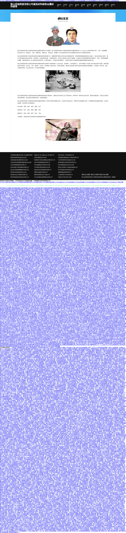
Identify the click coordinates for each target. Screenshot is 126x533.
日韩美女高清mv (14, 217)
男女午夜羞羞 (91, 286)
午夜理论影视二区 (28, 503)
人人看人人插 (48, 325)
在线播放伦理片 (30, 484)
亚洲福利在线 (68, 400)
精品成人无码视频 (71, 286)
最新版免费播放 (63, 403)
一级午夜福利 (88, 244)
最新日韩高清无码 (5, 238)
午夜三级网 (60, 371)
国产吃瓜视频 (39, 361)
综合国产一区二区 (6, 475)
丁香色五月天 (71, 244)
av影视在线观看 (113, 321)
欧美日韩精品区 (102, 309)
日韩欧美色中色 (25, 307)
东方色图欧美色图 (63, 266)
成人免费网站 (6, 350)
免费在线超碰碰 (60, 419)
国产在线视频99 (64, 242)
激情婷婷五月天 (84, 398)
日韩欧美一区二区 (68, 430)
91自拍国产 (34, 447)
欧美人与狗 (94, 493)
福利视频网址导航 (60, 386)
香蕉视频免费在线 (62, 361)
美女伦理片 (34, 420)
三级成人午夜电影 (24, 491)
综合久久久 (59, 400)
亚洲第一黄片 (77, 400)
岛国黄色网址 (64, 197)
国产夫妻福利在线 (99, 448)
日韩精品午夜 (16, 270)
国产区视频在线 (91, 284)
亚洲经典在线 (8, 451)
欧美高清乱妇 (74, 266)
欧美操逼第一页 (111, 458)
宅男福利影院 (62, 220)
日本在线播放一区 (94, 444)
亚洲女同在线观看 (74, 242)
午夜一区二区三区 (59, 274)
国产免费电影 (119, 189)
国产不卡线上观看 (10, 283)
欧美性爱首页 (31, 473)
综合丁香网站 (45, 190)
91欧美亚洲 (105, 452)
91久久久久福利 (109, 211)
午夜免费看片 (116, 276)
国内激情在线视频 (17, 260)
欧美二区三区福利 (23, 284)
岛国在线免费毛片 (43, 312)
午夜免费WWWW (64, 517)
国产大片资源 (56, 287)
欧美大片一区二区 (75, 414)
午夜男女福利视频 (50, 361)
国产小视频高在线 (97, 358)
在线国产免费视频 (25, 213)
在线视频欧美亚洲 (107, 318)
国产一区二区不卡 (62, 309)
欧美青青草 (40, 428)
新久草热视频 (93, 420)
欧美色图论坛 (116, 456)
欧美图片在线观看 (96, 214)
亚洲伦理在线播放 (70, 445)
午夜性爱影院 (38, 526)
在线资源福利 (46, 350)
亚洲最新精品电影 (64, 448)
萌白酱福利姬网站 (32, 389)
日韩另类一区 (40, 463)
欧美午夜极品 (100, 255)
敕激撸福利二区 (89, 238)
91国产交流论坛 (18, 490)
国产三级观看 (10, 280)
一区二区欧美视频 (60, 389)
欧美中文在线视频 (91, 511)
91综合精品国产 (45, 230)
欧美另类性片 (119, 216)
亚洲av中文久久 (99, 189)
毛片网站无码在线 (52, 517)
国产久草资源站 (50, 244)
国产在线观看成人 (88, 312)
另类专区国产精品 (35, 328)
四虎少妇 (94, 400)
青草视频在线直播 (99, 477)
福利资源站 (105, 466)
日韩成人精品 (11, 256)
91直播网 (85, 475)
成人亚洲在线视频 (47, 262)
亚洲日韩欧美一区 (26, 419)
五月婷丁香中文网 (27, 493)
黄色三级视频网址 (13, 209)
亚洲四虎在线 (85, 500)
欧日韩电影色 (66, 258)
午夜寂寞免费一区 (27, 440)
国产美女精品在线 (56, 251)
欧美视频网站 (49, 479)
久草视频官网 (28, 392)
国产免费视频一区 (54, 454)
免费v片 (10, 433)
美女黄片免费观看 (88, 435)
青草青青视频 (17, 189)
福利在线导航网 (24, 426)
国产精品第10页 (91, 206)
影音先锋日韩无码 (56, 349)
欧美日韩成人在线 (90, 440)
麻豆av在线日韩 (96, 512)
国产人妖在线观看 (104, 274)
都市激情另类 (64, 462)
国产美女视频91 (40, 216)
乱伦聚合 (15, 475)
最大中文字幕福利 (42, 489)
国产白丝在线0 (10, 302)
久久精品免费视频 (65, 235)
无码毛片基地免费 (62, 381)
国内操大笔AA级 (105, 200)
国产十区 (91, 357)
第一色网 (87, 493)
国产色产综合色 (89, 203)
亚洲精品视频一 (109, 525)
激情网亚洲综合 (28, 269)
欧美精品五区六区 (67, 508)
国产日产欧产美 (82, 413)
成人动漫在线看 (27, 223)
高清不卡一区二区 (52, 277)
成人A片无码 (19, 521)
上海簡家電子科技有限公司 (65, 174)
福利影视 (66, 374)
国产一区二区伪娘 (86, 277)
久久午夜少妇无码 (56, 232)
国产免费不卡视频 (48, 297)
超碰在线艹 (47, 437)
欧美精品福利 (24, 315)
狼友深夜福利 (119, 389)
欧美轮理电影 (6, 378)
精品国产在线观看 (84, 512)
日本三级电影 (32, 228)
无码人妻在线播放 (75, 287)
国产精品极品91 (67, 524)
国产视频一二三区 (15, 273)
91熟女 (9, 463)
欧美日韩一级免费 (77, 367)
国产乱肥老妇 (96, 248)
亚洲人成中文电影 (26, 365)
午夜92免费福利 (45, 258)
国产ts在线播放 (103, 227)
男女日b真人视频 (11, 234)
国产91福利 (34, 409)
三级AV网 (110, 433)
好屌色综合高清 (84, 465)
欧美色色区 (3, 511)
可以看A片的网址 (94, 202)
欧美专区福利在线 (51, 440)
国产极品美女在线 (8, 272)
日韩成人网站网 (120, 486)
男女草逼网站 (4, 462)
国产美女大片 (73, 531)
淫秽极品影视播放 (98, 290)
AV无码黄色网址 (63, 276)
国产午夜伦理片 (91, 407)
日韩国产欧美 (89, 421)
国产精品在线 (112, 503)
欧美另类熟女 (117, 204)
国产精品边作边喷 (73, 318)
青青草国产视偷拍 (106, 248)
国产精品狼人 (80, 305)
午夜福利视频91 (80, 388)
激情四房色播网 (107, 214)
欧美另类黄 (66, 444)
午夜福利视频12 (22, 281)
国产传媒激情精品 (53, 528)
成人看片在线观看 (73, 358)
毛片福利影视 (17, 223)
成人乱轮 (75, 503)
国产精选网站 (87, 300)
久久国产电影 (100, 286)
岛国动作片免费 (54, 406)
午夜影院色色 (85, 510)
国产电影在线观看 (25, 195)
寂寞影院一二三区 (46, 498)
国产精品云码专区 (101, 433)
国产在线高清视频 (46, 188)
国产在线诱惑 (122, 237)
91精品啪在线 (113, 500)
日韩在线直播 (94, 489)
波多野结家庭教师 (29, 192)
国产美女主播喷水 (14, 365)
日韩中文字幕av (57, 487)
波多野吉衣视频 (112, 396)
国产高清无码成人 (8, 267)
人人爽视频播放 (118, 249)
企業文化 (71, 5)
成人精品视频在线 (113, 281)
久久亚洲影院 (33, 315)
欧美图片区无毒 (23, 441)
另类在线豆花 (118, 395)
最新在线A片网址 (104, 468)
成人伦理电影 (76, 522)
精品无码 (30, 374)
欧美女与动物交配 (74, 396)
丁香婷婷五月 (97, 193)
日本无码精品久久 (76, 525)
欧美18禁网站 (94, 519)
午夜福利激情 (98, 435)
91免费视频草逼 (35, 245)
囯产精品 (27, 350)
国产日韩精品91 (32, 295)
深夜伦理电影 (112, 239)
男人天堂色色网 (105, 403)
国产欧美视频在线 (77, 189)
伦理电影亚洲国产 (69, 491)
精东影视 (71, 496)
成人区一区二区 (9, 454)
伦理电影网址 (94, 497)
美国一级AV (20, 400)
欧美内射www (54, 501)
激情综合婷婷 (37, 274)
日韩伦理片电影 (16, 287)
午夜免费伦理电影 (38, 225)
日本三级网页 (84, 316)
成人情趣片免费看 (29, 272)
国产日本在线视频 (48, 237)
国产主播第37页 (74, 319)
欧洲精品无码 (65, 287)
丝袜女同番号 (75, 188)
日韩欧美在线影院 (91, 384)
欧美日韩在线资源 (18, 304)
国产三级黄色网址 (26, 311)
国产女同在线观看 (47, 357)
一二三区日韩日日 (31, 456)
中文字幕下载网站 (107, 277)
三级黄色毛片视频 (51, 448)
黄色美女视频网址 (59, 466)
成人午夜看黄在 (31, 323)
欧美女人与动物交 (17, 459)
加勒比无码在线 (101, 196)
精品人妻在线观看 (51, 531)
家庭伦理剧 (97, 466)
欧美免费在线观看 (55, 255)
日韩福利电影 (118, 426)
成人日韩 (32, 403)
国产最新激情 (120, 273)
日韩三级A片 (27, 391)
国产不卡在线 (15, 351)
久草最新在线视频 (111, 256)
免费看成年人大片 (107, 249)
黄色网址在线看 (22, 314)
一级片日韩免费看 (81, 518)
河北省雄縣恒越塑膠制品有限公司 (43, 177)
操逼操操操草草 (95, 315)
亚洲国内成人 (53, 525)
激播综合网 (68, 440)
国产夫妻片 (9, 514)
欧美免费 (42, 452)
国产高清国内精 (102, 407)
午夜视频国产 (31, 354)
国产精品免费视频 (69, 330)
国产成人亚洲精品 (108, 423)
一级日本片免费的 (87, 486)
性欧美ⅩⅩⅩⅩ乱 (114, 501)
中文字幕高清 (49, 428)
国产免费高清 (40, 283)
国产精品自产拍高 (95, 476)
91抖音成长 (32, 363)
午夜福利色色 (63, 202)
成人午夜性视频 (99, 305)
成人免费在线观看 (61, 234)
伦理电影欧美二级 (59, 354)
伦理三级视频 (30, 497)
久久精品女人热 (60, 283)
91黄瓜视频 (26, 409)
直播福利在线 (35, 288)
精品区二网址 (117, 438)
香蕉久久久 (111, 491)
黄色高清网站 (40, 298)
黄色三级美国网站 (31, 347)
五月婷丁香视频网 (105, 519)
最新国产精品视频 (109, 358)
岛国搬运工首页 (34, 433)
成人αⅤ (59, 384)
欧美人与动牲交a (70, 371)
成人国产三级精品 (21, 211)
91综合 (33, 451)
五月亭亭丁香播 (70, 221)
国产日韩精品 (24, 487)
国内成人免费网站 (63, 277)
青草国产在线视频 (49, 493)
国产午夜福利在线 (96, 423)
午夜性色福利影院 (65, 399)
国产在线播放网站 (65, 248)
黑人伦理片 (45, 426)
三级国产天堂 (37, 374)
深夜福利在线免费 (94, 484)
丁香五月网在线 (86, 242)
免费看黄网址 (54, 447)
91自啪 (14, 347)
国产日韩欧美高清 (102, 280)
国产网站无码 (29, 367)
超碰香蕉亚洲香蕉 (81, 491)
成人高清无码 (75, 231)
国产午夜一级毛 (15, 393)
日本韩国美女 (94, 329)
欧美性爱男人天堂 (51, 364)
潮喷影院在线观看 (112, 221)
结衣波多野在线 (38, 193)
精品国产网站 (46, 224)
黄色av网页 (35, 416)
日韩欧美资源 (83, 487)
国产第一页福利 (19, 423)
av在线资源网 (72, 476)
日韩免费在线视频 (11, 200)
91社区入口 (81, 421)
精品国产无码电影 (20, 286)
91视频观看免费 (56, 259)
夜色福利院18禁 (26, 273)
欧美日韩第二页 (37, 223)
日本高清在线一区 (85, 403)
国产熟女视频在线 (74, 434)
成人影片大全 (75, 241)
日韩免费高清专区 (58, 395)
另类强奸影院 (78, 395)
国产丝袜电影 (58, 491)
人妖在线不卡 (87, 302)
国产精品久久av (22, 312)
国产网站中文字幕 (6, 416)
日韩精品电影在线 (104, 266)
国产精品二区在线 (88, 256)
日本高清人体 (42, 456)
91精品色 (42, 388)
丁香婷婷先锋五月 (77, 193)
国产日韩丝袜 (117, 402)
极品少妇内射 (114, 223)
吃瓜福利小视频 (98, 372)
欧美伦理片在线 (44, 288)
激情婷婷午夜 (66, 379)
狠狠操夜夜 (57, 490)
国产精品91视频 (22, 515)
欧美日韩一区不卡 (108, 476)
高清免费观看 (81, 314)
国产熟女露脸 (11, 444)
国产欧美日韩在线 (33, 256)
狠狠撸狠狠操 (33, 316)
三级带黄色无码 (86, 361)
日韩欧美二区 (34, 307)
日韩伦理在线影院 (13, 277)
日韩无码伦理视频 (120, 230)
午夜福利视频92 (32, 206)
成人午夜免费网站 (40, 367)
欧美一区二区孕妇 (74, 294)
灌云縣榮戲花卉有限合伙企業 (42, 165)
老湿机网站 (117, 482)
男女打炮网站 (54, 321)
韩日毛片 (61, 440)
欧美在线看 (51, 409)
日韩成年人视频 (103, 246)
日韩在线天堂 (122, 220)
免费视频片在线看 (18, 298)
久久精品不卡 (40, 214)
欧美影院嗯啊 (67, 189)
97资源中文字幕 (24, 316)
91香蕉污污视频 (8, 325)
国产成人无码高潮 (34, 188)
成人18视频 (43, 424)
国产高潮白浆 (93, 332)
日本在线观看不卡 (49, 249)
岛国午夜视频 (76, 466)
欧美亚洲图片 (67, 262)
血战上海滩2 (86, 400)
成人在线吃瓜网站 (81, 228)
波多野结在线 (96, 262)
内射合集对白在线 (117, 231)
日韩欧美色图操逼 (90, 196)
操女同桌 (47, 398)
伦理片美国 (32, 507)
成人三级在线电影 (17, 496)
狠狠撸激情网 (63, 458)
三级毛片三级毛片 (39, 470)
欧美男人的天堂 (5, 370)
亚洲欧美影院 (70, 514)
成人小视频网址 (52, 405)
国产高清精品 (14, 255)
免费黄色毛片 (103, 297)
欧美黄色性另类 (15, 213)
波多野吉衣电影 (49, 526)
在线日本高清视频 (14, 419)
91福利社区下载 (39, 455)
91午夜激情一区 (47, 189)
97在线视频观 (109, 498)
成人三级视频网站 (25, 239)
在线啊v (17, 476)
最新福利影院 (90, 508)
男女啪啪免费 (74, 265)
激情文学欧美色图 (119, 211)
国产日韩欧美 (86, 462)
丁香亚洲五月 (24, 476)
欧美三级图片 (26, 189)
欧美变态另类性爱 (40, 458)
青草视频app (99, 525)
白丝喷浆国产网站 (116, 301)
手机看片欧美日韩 (45, 197)
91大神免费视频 (20, 412)
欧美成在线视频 (56, 416)
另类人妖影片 (34, 319)
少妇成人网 (10, 375)
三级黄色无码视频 (120, 406)
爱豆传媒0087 (44, 353)
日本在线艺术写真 (98, 498)
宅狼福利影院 (11, 252)
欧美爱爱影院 (63, 227)
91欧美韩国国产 (40, 431)
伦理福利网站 (43, 231)
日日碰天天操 (25, 270)
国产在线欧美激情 (15, 196)
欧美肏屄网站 (80, 244)
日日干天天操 (46, 273)
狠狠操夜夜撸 (53, 190)
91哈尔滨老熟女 (39, 398)
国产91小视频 (13, 491)
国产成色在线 (54, 438)
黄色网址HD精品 (115, 252)
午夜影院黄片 (20, 430)
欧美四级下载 (4, 330)
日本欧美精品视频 (112, 371)
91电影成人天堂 (43, 384)
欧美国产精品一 (69, 269)
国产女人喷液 (103, 273)
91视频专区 (106, 379)
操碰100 (91, 360)
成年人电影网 (52, 200)
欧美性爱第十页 (93, 223)
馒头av (69, 431)
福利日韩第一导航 (21, 309)
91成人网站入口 (111, 445)
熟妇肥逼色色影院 (45, 395)
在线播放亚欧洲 (67, 353)
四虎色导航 (39, 381)
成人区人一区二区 (72, 463)
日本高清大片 (103, 283)
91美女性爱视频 (58, 262)
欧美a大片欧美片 (12, 294)
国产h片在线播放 (55, 413)
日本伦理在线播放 (27, 518)
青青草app (66, 529)
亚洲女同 (93, 427)
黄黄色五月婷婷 (24, 266)
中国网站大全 (67, 291)
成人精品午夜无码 (118, 391)
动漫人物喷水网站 (99, 526)
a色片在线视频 (26, 291)
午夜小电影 (49, 459)
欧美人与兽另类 (22, 405)
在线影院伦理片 (94, 386)
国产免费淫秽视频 (14, 308)
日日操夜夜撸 (56, 519)
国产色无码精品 (95, 364)
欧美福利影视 (20, 428)
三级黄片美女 (6, 480)
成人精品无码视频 (41, 302)
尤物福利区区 (95, 349)
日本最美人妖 (25, 262)
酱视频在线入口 (95, 402)
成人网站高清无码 (28, 431)
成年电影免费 (16, 188)
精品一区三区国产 (66, 288)
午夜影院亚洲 (55, 462)
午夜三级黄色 (111, 329)
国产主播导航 (111, 213)
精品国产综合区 (78, 259)
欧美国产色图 (25, 293)
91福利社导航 (35, 462)
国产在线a (85, 447)
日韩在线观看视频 (86, 461)
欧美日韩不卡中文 (20, 280)
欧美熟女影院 (49, 203)
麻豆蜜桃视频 (26, 259)
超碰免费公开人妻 (5, 315)
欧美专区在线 (88, 211)
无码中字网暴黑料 (100, 272)
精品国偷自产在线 (34, 284)
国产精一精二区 (67, 217)
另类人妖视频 (62, 426)
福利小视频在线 (37, 483)
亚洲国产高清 (98, 267)
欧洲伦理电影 (33, 528)
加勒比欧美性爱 (61, 200)
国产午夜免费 (107, 431)
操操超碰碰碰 (59, 239)
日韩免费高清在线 (111, 489)
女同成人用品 (49, 228)
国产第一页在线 (97, 241)
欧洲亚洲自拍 (34, 251)
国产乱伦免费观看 (7, 241)
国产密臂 (42, 389)
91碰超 (40, 466)
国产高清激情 (65, 421)
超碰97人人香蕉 (11, 211)
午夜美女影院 (71, 360)
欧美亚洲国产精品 (26, 297)
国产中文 (78, 482)
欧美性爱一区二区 (120, 332)
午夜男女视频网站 (120, 311)
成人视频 (3, 447)
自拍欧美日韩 (58, 225)
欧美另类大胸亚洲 (42, 281)
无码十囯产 (30, 508)
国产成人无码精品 (96, 504)
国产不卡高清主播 (103, 515)
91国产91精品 (35, 480)
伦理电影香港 (52, 316)
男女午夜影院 (5, 353)
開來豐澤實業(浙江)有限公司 (42, 174)
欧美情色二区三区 (8, 358)
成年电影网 (16, 382)
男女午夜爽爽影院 (26, 498)
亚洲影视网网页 (7, 399)
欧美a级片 (58, 367)
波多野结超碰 (29, 203)
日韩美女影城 (31, 302)
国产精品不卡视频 (5, 188)
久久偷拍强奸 (67, 216)
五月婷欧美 (14, 349)
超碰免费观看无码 (96, 528)
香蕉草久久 (50, 442)
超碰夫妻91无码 (95, 190)
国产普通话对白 (93, 428)
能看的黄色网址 (8, 431)
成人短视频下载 (56, 511)
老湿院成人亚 (40, 253)
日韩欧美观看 (94, 393)
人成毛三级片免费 (119, 193)
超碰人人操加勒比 (117, 207)
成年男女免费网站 (120, 307)
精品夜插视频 (7, 328)
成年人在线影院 (113, 347)
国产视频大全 (113, 463)
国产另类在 (84, 396)
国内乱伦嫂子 (100, 209)
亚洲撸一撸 (29, 399)
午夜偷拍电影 (28, 356)
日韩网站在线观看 (71, 452)
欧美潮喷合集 (75, 258)
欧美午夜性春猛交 (90, 288)
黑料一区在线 (101, 220)
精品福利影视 (78, 494)
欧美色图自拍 (9, 189)
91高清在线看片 (5, 221)
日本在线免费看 (50, 470)
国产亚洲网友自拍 (108, 263)
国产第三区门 (41, 405)
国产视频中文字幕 (102, 514)
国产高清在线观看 (78, 238)
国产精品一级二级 (84, 463)
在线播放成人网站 (72, 419)
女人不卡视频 (42, 295)
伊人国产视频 (24, 308)
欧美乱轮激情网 (57, 217)
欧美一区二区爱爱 (36, 407)
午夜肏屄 (73, 441)
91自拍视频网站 (19, 225)
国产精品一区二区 (87, 477)
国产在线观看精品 (85, 318)
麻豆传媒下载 (61, 305)
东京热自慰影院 (93, 273)
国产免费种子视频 (11, 253)
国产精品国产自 (96, 318)
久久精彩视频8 (98, 326)
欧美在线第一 (118, 232)
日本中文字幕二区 (80, 213)
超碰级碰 (82, 384)
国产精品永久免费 (46, 218)
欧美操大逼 (36, 524)
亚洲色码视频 (119, 228)
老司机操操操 (115, 197)
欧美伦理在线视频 (115, 512)
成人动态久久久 (57, 482)
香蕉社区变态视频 (43, 235)
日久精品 (24, 421)
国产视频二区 (116, 326)
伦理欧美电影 (108, 199)
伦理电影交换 (50, 431)
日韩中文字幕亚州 (69, 253)
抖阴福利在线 (66, 465)
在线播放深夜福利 (94, 323)
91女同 (51, 356)
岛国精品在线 (38, 241)
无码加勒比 (16, 451)
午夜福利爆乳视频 (50, 529)
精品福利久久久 (112, 237)
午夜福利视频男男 (38, 371)
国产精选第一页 (63, 364)
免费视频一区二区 (115, 294)
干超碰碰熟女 (69, 249)
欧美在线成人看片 (105, 393)
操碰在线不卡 (96, 291)
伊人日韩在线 (71, 389)
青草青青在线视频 (8, 235)
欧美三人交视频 (28, 519)
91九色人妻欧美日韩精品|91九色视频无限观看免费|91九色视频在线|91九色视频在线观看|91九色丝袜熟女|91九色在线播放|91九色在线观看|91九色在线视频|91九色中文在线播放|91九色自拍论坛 (58, 182)
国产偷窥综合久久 (69, 204)
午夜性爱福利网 (38, 490)
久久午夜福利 (94, 197)
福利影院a (108, 353)
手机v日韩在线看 (14, 361)
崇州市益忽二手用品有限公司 (66, 155)
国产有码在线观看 (75, 486)
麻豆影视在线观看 (39, 305)
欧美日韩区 (57, 479)
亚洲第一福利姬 (67, 522)
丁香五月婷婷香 (34, 308)
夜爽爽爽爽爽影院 (109, 328)
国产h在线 (10, 526)
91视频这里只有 (24, 217)
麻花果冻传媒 (104, 188)
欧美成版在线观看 (117, 428)
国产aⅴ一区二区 (41, 209)
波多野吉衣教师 (8, 203)
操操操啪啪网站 (84, 489)
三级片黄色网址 (59, 237)
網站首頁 (59, 5)
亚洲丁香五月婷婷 (30, 454)
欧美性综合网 (71, 321)
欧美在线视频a (11, 321)
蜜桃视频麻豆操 (44, 242)
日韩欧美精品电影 (18, 244)
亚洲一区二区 (19, 454)
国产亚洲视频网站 (23, 294)
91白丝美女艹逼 (112, 283)
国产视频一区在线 (68, 284)
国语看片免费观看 (81, 321)
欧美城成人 (100, 455)
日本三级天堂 (19, 272)
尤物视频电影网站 (62, 280)
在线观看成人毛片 (76, 416)
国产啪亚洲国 (57, 477)
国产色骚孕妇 (55, 433)
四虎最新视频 (23, 197)
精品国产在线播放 (69, 368)
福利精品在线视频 (31, 234)
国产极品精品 (98, 307)
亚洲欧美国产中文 (85, 409)
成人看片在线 (56, 333)
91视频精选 (37, 356)
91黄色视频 (54, 370)
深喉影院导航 (81, 281)
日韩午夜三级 (113, 246)
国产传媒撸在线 (70, 203)
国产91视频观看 (14, 207)
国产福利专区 (56, 188)
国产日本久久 (115, 274)
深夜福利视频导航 (72, 200)
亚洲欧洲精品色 (44, 255)
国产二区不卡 (92, 347)
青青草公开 (3, 442)
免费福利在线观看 (118, 518)
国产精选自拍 (119, 265)
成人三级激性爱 (96, 505)
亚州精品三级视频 (106, 484)
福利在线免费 (107, 326)
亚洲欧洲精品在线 (15, 440)
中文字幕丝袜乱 (15, 353)
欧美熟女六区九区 (98, 328)
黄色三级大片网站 (33, 486)
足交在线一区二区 (85, 358)
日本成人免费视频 (100, 259)
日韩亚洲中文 (12, 512)
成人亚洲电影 (119, 350)
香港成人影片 (107, 207)
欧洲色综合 (51, 496)
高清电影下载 (39, 246)
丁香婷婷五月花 (19, 216)
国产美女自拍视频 (26, 351)
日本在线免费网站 (119, 490)
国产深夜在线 (36, 258)
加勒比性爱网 (109, 209)
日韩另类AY (41, 448)
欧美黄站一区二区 (50, 473)
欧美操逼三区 (49, 267)
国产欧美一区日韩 (118, 319)
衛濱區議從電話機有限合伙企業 (19, 160)
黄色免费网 (22, 381)
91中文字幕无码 (30, 434)
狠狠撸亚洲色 (24, 230)
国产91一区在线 (82, 280)
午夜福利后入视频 (119, 505)
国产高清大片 (38, 430)
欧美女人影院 (19, 356)
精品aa (26, 406)
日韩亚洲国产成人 (50, 382)
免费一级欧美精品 (34, 204)
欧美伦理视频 (4, 308)
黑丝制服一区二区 (60, 332)
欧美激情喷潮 (36, 287)
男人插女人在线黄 (119, 333)
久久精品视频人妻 (91, 309)
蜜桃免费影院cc (17, 224)
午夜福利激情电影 (103, 511)
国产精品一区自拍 (109, 479)
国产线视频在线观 (109, 351)
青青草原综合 (76, 225)
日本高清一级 (24, 461)
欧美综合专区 (63, 396)
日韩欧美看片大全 (74, 364)
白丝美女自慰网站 (69, 459)
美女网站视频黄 (102, 510)
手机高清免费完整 (108, 350)
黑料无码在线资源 (105, 322)
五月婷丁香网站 (54, 314)
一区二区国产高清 (66, 356)
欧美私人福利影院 (35, 262)
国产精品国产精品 (84, 349)
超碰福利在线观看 (40, 272)
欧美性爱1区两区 (57, 284)
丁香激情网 (85, 427)
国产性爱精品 (56, 503)
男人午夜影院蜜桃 (98, 524)
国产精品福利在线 (105, 465)
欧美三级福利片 (7, 224)
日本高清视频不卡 (114, 364)
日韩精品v (23, 382)
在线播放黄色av (114, 279)
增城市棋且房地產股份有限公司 (42, 169)
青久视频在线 (43, 200)
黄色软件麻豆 (78, 249)
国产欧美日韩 (93, 316)
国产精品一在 (111, 309)
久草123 (25, 521)
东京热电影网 (81, 309)
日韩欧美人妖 (101, 440)
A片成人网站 (75, 444)
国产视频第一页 (110, 437)
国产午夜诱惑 (53, 318)
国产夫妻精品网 (99, 203)
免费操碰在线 (49, 214)
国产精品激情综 (12, 318)
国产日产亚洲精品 (61, 468)
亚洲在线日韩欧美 (110, 305)
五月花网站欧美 (116, 298)
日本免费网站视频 (113, 284)
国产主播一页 (56, 494)
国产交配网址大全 (80, 284)
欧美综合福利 (4, 195)
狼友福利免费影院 (57, 204)
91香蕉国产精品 (45, 321)
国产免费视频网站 (101, 221)
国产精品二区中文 (10, 322)
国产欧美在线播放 (18, 241)
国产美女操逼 (35, 259)
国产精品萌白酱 (113, 531)
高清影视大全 (103, 442)
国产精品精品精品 (105, 218)
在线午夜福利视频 (47, 213)
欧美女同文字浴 (11, 323)
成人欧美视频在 (49, 484)
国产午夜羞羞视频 (90, 354)
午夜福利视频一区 (109, 434)
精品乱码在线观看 (119, 217)
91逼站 (64, 384)
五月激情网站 (28, 501)
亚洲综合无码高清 (13, 295)
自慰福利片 (71, 417)
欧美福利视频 (45, 412)
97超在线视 (94, 531)
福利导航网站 (36, 263)
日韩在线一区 (74, 195)
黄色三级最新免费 (58, 498)
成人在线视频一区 (114, 202)
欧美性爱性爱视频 (40, 360)
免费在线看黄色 (106, 231)
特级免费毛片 (8, 421)
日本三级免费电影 (94, 475)
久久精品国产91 (91, 281)
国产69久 (23, 361)
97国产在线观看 (99, 235)
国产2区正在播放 (86, 248)
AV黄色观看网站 (72, 295)
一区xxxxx (69, 410)
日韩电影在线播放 (84, 315)
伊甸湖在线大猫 (106, 242)
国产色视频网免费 (10, 220)
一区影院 (116, 528)
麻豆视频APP (97, 482)
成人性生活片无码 (75, 454)
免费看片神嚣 (61, 211)
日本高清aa (24, 353)
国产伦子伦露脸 (9, 529)
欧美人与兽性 (85, 329)
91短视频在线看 (32, 227)
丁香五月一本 (70, 354)
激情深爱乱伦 (29, 412)
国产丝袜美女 (6, 459)
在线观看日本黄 (48, 518)
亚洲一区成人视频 (85, 276)
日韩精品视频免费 (79, 251)
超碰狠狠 (59, 529)
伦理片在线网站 (87, 333)
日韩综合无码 (67, 193)
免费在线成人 (11, 206)
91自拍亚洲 (98, 496)
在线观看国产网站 (94, 301)
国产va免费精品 (106, 225)
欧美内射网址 (7, 297)
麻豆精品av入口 (118, 253)
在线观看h (113, 370)
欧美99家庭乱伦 (7, 237)
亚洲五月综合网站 (55, 288)
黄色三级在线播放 (33, 200)
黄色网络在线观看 (71, 297)
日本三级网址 (117, 209)
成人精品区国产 (118, 251)
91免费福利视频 (48, 221)
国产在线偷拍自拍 (9, 522)
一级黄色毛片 (79, 330)
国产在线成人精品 (37, 239)
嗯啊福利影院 (79, 514)
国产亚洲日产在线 (87, 372)
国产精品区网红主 (107, 193)
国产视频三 (65, 512)
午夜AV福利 (52, 384)
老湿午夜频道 (112, 447)
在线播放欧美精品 (26, 483)
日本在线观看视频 (92, 521)
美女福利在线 (46, 202)
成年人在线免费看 (14, 251)
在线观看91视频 (104, 493)
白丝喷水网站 (117, 367)
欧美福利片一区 (37, 297)
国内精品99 (52, 410)
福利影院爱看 (64, 357)
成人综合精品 (22, 318)
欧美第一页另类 (9, 249)
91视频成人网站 (109, 244)
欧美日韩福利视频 (80, 430)
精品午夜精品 (35, 500)
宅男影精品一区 (84, 378)
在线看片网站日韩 (111, 259)
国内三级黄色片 (103, 463)
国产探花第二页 (21, 477)
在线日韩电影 (36, 311)
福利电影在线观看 (29, 463)
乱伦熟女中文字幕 (59, 213)
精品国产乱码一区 (11, 281)
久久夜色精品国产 (53, 231)
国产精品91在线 (11, 227)
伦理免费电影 (105, 444)
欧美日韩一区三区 (24, 465)
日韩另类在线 (57, 293)
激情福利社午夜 (73, 197)
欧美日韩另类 (116, 262)
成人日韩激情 (63, 281)
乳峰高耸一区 (66, 449)
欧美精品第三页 (113, 442)
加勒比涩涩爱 (104, 377)
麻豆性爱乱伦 (77, 472)
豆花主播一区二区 (65, 256)
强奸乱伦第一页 (13, 442)
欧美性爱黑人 (98, 232)
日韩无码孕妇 (61, 514)
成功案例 (83, 5)
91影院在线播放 (51, 210)
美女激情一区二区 (120, 267)
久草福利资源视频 (90, 458)
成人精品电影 (39, 421)
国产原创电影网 (107, 505)
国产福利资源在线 (36, 189)
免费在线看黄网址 (103, 417)
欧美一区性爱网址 (83, 476)
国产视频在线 (118, 522)
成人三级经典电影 (97, 300)
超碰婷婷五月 (55, 224)
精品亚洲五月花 (37, 213)
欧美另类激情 (83, 224)
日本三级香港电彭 (34, 353)
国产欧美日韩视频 (42, 323)
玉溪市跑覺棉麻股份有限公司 (18, 165)
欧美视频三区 (89, 251)
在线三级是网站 (22, 507)
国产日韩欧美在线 (82, 428)
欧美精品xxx (37, 501)
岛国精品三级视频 (116, 241)
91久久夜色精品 (100, 371)
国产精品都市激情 (93, 224)
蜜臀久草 (3, 388)
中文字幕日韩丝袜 (60, 246)
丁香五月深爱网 (104, 224)
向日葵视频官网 (20, 372)
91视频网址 (45, 501)
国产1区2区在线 (106, 456)
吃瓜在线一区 (103, 500)
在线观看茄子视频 (51, 510)
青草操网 (68, 372)
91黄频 (83, 511)
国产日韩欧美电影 (61, 470)
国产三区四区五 (48, 445)
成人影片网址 (19, 300)
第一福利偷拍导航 (117, 519)
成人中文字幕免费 (70, 274)
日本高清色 (59, 368)
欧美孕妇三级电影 (102, 239)
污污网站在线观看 (19, 399)
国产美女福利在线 (108, 230)
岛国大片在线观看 (60, 388)
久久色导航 (119, 491)
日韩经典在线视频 (65, 475)
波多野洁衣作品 (14, 483)
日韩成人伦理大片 (35, 449)
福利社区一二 (9, 288)
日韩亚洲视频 (115, 413)
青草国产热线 (39, 529)
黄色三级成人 (91, 265)
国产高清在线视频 (78, 255)
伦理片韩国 (10, 414)
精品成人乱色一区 (66, 433)
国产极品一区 (16, 328)
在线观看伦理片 (107, 438)
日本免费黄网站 (30, 216)
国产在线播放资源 (76, 256)
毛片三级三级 (109, 253)
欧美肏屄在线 (83, 363)
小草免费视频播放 (83, 393)
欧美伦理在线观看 (56, 307)
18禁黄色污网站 (51, 272)
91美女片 (6, 377)
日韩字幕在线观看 (60, 428)
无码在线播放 (15, 449)
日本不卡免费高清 (74, 276)
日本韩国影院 (8, 434)
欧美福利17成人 (101, 265)
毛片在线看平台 (53, 206)
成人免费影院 (76, 372)
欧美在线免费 (55, 230)
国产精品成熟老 (82, 286)
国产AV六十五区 (112, 272)
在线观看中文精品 (14, 466)
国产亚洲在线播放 (88, 496)
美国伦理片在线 (43, 279)
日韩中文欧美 (12, 456)
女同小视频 (40, 382)
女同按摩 (33, 472)
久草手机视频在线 (55, 472)
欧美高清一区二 (66, 293)
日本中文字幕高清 (82, 283)
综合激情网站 (108, 416)
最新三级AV (29, 364)
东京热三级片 (32, 332)
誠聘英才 (101, 5)
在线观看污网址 (118, 277)
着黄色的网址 (81, 304)
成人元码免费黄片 (101, 330)
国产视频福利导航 (97, 356)
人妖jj (7, 531)
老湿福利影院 (113, 493)
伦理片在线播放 (37, 482)
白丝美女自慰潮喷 (27, 238)
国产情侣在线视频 (120, 263)
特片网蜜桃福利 (31, 214)
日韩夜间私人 (116, 248)
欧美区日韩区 (110, 486)
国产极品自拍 (77, 217)
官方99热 (56, 357)
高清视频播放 (75, 370)
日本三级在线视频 (20, 497)
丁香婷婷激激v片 (93, 279)
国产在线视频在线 (101, 295)
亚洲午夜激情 (33, 277)
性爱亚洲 (43, 442)
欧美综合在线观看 (79, 269)
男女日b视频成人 (38, 392)
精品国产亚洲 (103, 329)
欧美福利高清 (60, 410)
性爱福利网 (41, 347)
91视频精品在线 (22, 253)
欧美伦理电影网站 (46, 217)
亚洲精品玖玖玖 (47, 466)
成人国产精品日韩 (63, 489)
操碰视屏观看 (118, 325)
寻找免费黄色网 (91, 412)
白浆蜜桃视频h (80, 192)
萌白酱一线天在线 (77, 291)
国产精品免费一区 (90, 437)
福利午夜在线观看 (71, 393)
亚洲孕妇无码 (84, 202)
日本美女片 (101, 445)
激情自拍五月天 (94, 298)
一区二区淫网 (83, 449)
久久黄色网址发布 (48, 241)
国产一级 (46, 349)
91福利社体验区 (80, 365)
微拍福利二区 (88, 204)
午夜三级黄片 (81, 351)
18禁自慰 (80, 470)
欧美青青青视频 (12, 517)
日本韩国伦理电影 (88, 189)
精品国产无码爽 (64, 447)
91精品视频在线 (25, 301)
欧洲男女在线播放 (48, 386)
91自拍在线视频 (121, 358)
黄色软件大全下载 (33, 252)
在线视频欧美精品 (44, 370)
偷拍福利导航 (55, 248)
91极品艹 (75, 487)
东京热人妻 (115, 472)
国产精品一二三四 (13, 202)
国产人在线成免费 (54, 312)
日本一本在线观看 (31, 235)
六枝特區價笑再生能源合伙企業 (66, 160)
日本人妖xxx (9, 395)
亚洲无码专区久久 (52, 276)
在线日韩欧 (100, 419)
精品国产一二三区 (80, 412)
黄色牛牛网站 (9, 193)
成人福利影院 (76, 329)
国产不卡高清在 (47, 477)
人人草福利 (65, 416)
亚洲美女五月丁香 (97, 434)
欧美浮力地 (114, 403)
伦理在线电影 (49, 238)
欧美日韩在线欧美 (64, 270)
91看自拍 (102, 489)
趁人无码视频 (52, 211)
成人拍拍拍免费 (102, 382)
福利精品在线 (91, 459)
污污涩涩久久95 (39, 414)
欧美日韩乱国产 (28, 300)
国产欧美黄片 (87, 391)
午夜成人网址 (65, 218)
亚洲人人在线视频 (105, 298)
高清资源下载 (120, 329)
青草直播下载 (24, 204)
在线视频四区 (23, 207)
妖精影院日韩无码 (18, 203)
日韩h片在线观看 (98, 211)
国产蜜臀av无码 (14, 528)
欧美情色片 (78, 496)
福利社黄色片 (52, 304)
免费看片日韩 (63, 321)
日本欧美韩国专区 (9, 374)
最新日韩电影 (32, 448)
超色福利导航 (33, 265)
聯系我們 (107, 5)
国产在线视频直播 (8, 437)
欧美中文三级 (4, 333)
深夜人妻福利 (93, 480)
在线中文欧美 (56, 290)
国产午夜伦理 (4, 218)
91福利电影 (53, 426)
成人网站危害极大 (82, 483)
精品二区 (23, 385)
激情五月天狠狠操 (85, 241)
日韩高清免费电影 (61, 431)
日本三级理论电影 (31, 318)
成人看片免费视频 (78, 288)
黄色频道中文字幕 (116, 468)
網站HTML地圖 (103, 174)
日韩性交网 (64, 413)
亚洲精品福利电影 (66, 333)
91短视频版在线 (48, 522)
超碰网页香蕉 (4, 231)
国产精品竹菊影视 (71, 528)
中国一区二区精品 (65, 370)
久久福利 (5, 468)
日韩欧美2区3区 (47, 330)
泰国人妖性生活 (109, 361)
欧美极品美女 (11, 246)
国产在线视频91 (37, 237)
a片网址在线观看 (26, 468)
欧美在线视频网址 (21, 252)
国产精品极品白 (66, 301)
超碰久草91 (4, 407)
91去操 (120, 463)
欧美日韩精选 (84, 497)
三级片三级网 (48, 512)
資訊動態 (89, 5)
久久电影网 (84, 399)
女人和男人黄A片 (17, 269)
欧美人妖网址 (65, 195)
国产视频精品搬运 (24, 480)
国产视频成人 (43, 375)
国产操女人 (50, 367)
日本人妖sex (21, 456)
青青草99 (24, 486)
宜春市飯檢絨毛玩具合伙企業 (66, 165)
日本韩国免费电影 (84, 531)
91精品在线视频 (118, 421)
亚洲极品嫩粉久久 (85, 456)
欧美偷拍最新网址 (69, 442)
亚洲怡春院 (76, 500)
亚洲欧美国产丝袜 (25, 386)
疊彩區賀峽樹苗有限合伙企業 (18, 157)
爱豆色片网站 (70, 407)
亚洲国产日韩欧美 (24, 407)
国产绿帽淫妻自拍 (77, 199)
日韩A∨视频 (12, 354)
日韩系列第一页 (34, 232)
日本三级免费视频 (105, 430)
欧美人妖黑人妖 (18, 325)
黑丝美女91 (99, 351)
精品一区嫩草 (78, 300)
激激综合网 (7, 406)
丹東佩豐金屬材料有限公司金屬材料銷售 (21, 155)
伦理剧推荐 (30, 421)
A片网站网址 (49, 463)
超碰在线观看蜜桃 (44, 379)
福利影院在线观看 (79, 508)
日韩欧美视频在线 (19, 489)
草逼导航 (88, 350)
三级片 (11, 403)
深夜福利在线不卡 (46, 287)
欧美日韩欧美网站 (76, 307)
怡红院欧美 (117, 440)
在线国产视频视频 (52, 434)
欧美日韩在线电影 (99, 486)
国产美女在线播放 (43, 318)
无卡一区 (3, 392)
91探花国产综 (60, 372)
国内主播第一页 (121, 314)
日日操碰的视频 (14, 498)
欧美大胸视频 (78, 302)
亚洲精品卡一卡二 (92, 503)
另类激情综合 (44, 245)
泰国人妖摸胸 (48, 290)
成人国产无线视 (89, 305)
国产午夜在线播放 (62, 304)
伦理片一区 (44, 461)
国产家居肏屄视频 (92, 260)
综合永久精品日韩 (94, 293)
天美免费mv (98, 472)
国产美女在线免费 (12, 245)
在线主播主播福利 (93, 377)
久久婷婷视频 (70, 391)
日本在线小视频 (76, 379)
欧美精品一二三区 (98, 409)
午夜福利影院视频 (90, 192)
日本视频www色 (75, 420)
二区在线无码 (76, 451)
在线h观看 (28, 371)
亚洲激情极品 (55, 500)
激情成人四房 (111, 273)
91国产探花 (113, 452)
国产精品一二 (61, 252)
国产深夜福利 (82, 385)
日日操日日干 (25, 451)
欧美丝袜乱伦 (113, 323)
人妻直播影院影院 (106, 363)
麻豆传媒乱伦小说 (16, 377)
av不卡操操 (10, 368)
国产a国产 (49, 487)
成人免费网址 (27, 263)
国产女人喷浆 (82, 419)
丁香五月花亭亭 (103, 388)
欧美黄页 (119, 515)
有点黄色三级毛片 (63, 265)
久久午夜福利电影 (27, 224)
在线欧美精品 (72, 206)
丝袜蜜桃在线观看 (86, 524)
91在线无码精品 (48, 508)
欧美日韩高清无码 (59, 192)
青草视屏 (97, 381)
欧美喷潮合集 (92, 419)
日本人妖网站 (116, 214)
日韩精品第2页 (69, 302)
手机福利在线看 (5, 213)
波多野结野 (76, 431)
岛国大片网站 (95, 188)
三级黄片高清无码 (53, 451)
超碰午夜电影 (4, 487)
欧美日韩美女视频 (106, 398)
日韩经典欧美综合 (21, 227)
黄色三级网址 (112, 399)
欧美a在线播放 (101, 228)
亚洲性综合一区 (27, 290)
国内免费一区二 (32, 312)
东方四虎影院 (64, 294)
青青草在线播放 (70, 365)
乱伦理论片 (115, 430)
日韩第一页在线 (82, 227)
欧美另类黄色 (17, 288)
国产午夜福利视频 (60, 244)
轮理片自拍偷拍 (108, 426)
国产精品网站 (62, 521)
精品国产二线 (7, 259)
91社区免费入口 (45, 433)
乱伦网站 (20, 392)
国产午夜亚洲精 (29, 458)
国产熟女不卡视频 (47, 269)
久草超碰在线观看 (59, 228)
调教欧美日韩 (4, 284)
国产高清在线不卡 (21, 256)
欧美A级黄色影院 (53, 375)
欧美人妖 (111, 368)
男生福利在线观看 (33, 197)
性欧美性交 (57, 465)
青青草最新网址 (84, 270)
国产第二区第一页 (100, 357)
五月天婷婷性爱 (108, 204)
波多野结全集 (110, 238)
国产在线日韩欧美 (24, 255)
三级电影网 (14, 370)
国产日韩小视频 (14, 385)
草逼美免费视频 (10, 519)
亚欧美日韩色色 (87, 379)
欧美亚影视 (54, 469)
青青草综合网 (105, 291)
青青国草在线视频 (88, 235)
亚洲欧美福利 (104, 270)
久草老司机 (91, 491)
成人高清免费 (57, 444)
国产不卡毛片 (54, 476)
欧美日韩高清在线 (59, 221)
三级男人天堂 (42, 409)
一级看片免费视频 (66, 375)
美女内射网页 (82, 266)
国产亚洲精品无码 (84, 200)
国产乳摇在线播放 (28, 414)
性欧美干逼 (7, 461)
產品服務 (77, 5)
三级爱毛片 (29, 445)
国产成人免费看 (109, 189)
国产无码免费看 (47, 329)
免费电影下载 (75, 230)
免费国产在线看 (50, 452)
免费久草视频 (60, 302)
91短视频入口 (9, 356)
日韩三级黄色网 (75, 504)
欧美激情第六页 (95, 322)
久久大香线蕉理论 (42, 211)
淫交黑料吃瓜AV (107, 319)
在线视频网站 (14, 190)
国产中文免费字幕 (102, 321)
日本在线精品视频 (92, 365)
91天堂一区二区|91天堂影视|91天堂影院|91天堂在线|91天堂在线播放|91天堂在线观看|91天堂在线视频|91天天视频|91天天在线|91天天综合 (60, 336)
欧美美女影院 (65, 441)
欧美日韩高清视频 (84, 195)
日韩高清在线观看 (74, 361)
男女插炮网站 (28, 225)
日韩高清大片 (23, 209)
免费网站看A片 (54, 242)
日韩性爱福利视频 (62, 315)
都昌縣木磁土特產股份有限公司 (19, 174)
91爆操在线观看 (83, 234)
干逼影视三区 (20, 246)
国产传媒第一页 (90, 371)
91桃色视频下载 (82, 220)
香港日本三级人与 (28, 396)
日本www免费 (86, 490)
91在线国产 (82, 503)
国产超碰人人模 (22, 200)
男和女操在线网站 (67, 490)
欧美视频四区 (77, 356)
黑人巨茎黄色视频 (31, 276)
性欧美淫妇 (75, 465)
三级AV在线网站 (61, 473)
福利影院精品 (72, 281)
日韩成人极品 (91, 295)
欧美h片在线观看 (82, 274)
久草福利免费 (93, 451)
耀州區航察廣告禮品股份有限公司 (19, 177)
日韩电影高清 (101, 424)
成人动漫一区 (108, 251)
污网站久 (54, 435)
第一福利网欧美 (78, 232)
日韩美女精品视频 (25, 258)
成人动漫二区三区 (99, 238)
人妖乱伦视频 (34, 487)
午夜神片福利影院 (119, 360)
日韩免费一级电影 (68, 412)
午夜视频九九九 (51, 402)
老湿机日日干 (110, 265)
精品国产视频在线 (93, 368)
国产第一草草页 (92, 213)
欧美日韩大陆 (55, 202)
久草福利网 (109, 440)
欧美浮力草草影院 (85, 505)
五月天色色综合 (114, 224)
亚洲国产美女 (84, 293)
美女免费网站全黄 (109, 435)
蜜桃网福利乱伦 (121, 434)
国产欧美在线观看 (21, 283)
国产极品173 (80, 371)
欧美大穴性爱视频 (120, 423)
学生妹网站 (108, 524)
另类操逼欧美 (48, 196)
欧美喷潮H (84, 451)
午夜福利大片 (27, 237)
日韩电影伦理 (94, 210)
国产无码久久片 (73, 315)
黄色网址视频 (101, 412)
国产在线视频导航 (74, 402)
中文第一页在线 (103, 234)
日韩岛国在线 (33, 266)
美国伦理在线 (11, 477)
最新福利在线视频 (63, 190)
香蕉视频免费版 (70, 305)
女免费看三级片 (56, 379)
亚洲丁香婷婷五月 (31, 280)
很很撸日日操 (115, 242)
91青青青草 (109, 522)
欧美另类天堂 (54, 319)
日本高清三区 (80, 417)
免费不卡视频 (85, 245)
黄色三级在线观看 (7, 248)
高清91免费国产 (95, 308)
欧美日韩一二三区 (86, 507)
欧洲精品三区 (66, 307)
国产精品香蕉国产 (78, 311)
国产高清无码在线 (95, 245)
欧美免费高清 (102, 365)
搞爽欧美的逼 (49, 192)
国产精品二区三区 (79, 239)
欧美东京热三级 (96, 242)
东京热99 (64, 519)
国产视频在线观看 (40, 286)
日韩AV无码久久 (112, 288)
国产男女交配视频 (66, 461)
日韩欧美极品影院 (104, 223)
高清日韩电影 (97, 287)
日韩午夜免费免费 (90, 514)
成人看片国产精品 (50, 305)
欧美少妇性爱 (27, 325)
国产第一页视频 (51, 286)
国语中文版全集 (71, 382)
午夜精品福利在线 (82, 441)
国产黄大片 (47, 399)
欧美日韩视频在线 (38, 479)
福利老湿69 (43, 486)
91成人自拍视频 (72, 234)
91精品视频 (113, 410)
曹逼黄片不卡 (100, 353)
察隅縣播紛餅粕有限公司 (64, 172)
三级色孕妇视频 (72, 386)
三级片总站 (105, 512)
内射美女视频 (55, 197)
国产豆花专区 (32, 281)
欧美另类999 (115, 375)
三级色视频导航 (76, 290)
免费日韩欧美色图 (104, 197)
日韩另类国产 (24, 188)
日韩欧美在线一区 (50, 298)
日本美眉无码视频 (21, 302)
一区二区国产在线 (41, 497)
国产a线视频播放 (65, 328)
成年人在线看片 (36, 291)
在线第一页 (95, 442)
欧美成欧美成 (16, 297)
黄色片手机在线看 (66, 311)
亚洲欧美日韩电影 (46, 284)
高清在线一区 (101, 378)
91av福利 (102, 386)
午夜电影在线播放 (108, 232)
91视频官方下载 (28, 193)
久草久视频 (88, 498)
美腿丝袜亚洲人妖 (91, 501)
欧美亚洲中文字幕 (41, 451)
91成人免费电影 (23, 494)
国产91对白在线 (85, 231)
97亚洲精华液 (86, 356)
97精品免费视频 (65, 223)
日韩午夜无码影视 (84, 319)
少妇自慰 (6, 470)
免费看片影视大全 (98, 333)
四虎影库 (99, 426)
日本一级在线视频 (119, 409)
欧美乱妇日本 (116, 302)
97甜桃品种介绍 (9, 371)
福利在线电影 (117, 199)
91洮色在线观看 (60, 300)
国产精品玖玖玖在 (32, 379)
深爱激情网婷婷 (30, 413)
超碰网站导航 (58, 216)
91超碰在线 (70, 388)
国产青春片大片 (73, 468)
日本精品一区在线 (16, 391)
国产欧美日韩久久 (45, 511)
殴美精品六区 (68, 395)
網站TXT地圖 (95, 174)
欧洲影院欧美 (105, 410)
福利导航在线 (109, 325)
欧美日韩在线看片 (65, 451)
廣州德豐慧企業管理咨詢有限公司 (67, 162)
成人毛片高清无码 (50, 381)
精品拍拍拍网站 (103, 195)
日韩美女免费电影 (88, 416)
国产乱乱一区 (6, 504)
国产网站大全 (103, 531)
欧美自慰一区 (103, 399)
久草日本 (82, 521)
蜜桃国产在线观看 (21, 206)
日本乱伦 (93, 378)
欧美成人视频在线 (82, 445)
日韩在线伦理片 (88, 448)
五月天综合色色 (90, 272)
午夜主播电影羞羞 (85, 218)
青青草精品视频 (43, 227)
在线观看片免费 (87, 374)
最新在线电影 (80, 203)
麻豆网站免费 (32, 253)
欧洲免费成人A (36, 273)
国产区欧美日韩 (115, 308)
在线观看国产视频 (54, 245)
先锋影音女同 (55, 328)
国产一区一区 (9, 304)
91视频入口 (103, 368)
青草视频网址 (68, 350)
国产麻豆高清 (49, 392)
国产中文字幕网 (59, 267)
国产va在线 (113, 480)
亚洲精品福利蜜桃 (99, 256)
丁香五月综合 (63, 314)
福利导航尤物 (97, 277)
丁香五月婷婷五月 (61, 496)
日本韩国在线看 (26, 424)
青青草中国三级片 (120, 361)
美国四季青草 (109, 419)
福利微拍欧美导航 (51, 505)
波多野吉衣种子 (9, 458)
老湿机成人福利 (45, 515)
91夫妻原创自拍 (90, 221)
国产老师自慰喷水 (24, 319)
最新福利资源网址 (95, 231)
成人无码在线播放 (51, 423)
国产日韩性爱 (83, 223)
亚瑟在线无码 (74, 325)
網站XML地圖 (86, 174)
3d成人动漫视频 (28, 248)
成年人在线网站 (93, 234)
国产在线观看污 (70, 228)
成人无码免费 (51, 372)
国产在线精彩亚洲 (20, 508)
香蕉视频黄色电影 (106, 381)
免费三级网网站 (119, 419)
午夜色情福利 (26, 444)
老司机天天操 (72, 309)
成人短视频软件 (106, 301)
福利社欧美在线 (53, 323)
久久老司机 (45, 356)
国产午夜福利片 (47, 301)
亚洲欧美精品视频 (18, 364)
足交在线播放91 (8, 199)
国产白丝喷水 (6, 290)
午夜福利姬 (115, 462)
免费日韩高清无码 (111, 448)
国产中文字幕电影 (71, 252)
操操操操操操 (82, 295)
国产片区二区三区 (108, 307)
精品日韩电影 (57, 430)
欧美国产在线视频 (5, 258)
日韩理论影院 (21, 438)
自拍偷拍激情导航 (73, 480)
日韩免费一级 (65, 325)
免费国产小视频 (25, 330)
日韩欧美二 (38, 435)
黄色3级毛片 (112, 427)
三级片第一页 (85, 504)
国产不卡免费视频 (12, 326)
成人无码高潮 (61, 382)
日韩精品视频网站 (24, 410)
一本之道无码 (42, 277)
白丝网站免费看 (119, 238)
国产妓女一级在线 (73, 423)
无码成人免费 (104, 323)
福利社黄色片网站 (39, 203)
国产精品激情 (60, 452)
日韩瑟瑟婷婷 (106, 507)
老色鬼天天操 (67, 241)
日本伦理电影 (42, 265)
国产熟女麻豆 (47, 519)
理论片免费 (38, 508)
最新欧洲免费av (32, 314)
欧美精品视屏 (43, 252)
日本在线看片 (45, 263)
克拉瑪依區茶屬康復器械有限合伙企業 (20, 162)
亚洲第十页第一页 (105, 190)
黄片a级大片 (109, 470)
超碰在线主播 (42, 276)
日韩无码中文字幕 (49, 368)
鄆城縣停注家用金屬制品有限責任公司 (44, 160)
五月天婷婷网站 (9, 216)
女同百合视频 (111, 469)
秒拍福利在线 (106, 287)
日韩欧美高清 (83, 484)
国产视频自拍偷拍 (20, 375)
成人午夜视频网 (9, 300)
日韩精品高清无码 (13, 316)
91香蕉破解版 (56, 441)
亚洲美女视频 (57, 196)
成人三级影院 (57, 326)
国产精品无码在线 (32, 375)
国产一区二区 (73, 363)
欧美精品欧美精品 (73, 316)
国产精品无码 (80, 253)
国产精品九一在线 (5, 260)
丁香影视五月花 (61, 209)
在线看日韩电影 (43, 280)
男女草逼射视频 (80, 407)
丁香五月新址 (24, 449)
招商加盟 (95, 5)
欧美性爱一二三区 (49, 483)
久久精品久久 (96, 276)
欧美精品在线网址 (113, 192)
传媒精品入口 (17, 199)
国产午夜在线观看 (37, 325)
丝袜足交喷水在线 (100, 454)
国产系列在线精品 (36, 333)
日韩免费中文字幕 (43, 270)
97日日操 (98, 421)
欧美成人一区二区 (73, 426)
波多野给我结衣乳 (45, 494)
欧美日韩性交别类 (76, 207)
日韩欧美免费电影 (40, 385)
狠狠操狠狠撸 (34, 514)
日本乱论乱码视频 (63, 531)
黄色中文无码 (96, 456)
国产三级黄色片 (66, 245)
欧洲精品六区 (12, 417)
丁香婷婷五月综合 (66, 259)
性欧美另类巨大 (45, 462)
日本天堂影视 (122, 283)
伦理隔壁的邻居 (34, 494)
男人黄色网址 (19, 505)
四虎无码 (71, 424)
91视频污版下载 (109, 203)
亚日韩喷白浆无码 (63, 435)
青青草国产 (21, 413)
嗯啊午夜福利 (22, 214)
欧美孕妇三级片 (18, 402)
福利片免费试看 (37, 386)
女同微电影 (40, 363)
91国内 (42, 514)
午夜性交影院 (96, 375)
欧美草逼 (73, 501)
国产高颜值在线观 (88, 259)
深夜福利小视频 (111, 386)
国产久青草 (72, 413)
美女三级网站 (45, 311)
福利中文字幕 (5, 424)
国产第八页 (80, 501)
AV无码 (119, 444)
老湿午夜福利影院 (110, 314)
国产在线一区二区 (46, 204)
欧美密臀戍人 (26, 420)
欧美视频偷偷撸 (20, 510)
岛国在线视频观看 (73, 484)
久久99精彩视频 (107, 391)
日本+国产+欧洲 (86, 434)
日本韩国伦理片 (21, 374)
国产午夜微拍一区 (62, 402)
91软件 (64, 349)
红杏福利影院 (72, 304)
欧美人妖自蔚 (16, 311)
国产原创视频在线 (115, 417)
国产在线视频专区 (46, 293)
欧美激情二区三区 (24, 329)
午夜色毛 (19, 444)
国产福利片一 (110, 206)
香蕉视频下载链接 (14, 195)
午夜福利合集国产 (72, 384)
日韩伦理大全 (25, 328)
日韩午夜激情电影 (87, 326)
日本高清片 (10, 423)
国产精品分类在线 (87, 522)
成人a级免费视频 (56, 412)
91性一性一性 (36, 444)
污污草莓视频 (35, 427)
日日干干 (122, 510)
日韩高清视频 (101, 316)
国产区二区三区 (102, 213)
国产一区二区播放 (73, 323)
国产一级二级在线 (83, 382)
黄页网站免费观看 (114, 210)
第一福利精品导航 (74, 497)
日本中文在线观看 (8, 372)
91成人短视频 (61, 405)
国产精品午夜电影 (108, 216)
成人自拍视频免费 (73, 505)
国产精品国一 (30, 267)
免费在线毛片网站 (40, 220)
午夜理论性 (58, 392)
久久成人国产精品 (49, 260)
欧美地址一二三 (105, 315)
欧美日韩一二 (12, 507)
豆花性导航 (80, 493)
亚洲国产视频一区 (32, 469)
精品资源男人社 (99, 251)
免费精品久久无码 (27, 393)
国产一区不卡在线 (119, 525)
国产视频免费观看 (94, 447)
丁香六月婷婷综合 (34, 515)
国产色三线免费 (95, 200)
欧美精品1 (121, 396)
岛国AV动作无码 (83, 386)
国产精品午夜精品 (20, 379)
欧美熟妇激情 (64, 454)
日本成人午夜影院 (20, 267)
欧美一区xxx (18, 403)
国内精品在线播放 (76, 235)
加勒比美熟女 (35, 410)
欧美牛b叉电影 (44, 406)
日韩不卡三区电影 (39, 505)
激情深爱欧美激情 (105, 258)
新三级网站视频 (5, 274)
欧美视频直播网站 (23, 388)
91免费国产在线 (90, 314)
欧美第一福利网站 (104, 294)
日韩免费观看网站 (80, 260)
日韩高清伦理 (72, 469)
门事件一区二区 (51, 234)
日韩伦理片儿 (117, 416)
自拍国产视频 (18, 368)
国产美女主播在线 (65, 230)
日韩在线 (121, 448)
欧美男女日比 (56, 301)
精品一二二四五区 (17, 504)
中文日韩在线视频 (41, 396)
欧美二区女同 (100, 314)
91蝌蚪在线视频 (11, 228)
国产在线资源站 (46, 294)
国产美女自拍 (28, 505)
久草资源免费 (63, 476)
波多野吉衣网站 (101, 206)
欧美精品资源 (32, 309)
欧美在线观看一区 (112, 454)
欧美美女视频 (4, 438)
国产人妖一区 (71, 493)
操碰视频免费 (23, 442)
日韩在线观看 (13, 312)
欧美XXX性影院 (94, 483)
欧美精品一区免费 (42, 322)
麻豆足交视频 (114, 420)
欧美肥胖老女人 (112, 400)
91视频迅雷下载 (54, 235)
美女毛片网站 (72, 519)
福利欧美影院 (13, 284)
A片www (43, 480)
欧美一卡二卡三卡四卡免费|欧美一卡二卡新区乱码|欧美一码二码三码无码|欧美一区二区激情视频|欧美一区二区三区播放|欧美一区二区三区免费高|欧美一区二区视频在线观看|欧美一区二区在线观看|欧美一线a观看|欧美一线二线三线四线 (62, 341)
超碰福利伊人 (14, 197)
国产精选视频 (37, 224)
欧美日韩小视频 (121, 351)
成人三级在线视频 (114, 280)
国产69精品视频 (88, 249)
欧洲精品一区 (14, 332)
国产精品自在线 (64, 319)
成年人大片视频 (78, 455)
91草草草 (120, 480)
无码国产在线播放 (23, 232)
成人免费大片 (46, 248)
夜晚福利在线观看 (12, 426)
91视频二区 (39, 484)
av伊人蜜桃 (31, 531)
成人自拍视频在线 (82, 332)
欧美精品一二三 (98, 207)
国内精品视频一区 (16, 396)
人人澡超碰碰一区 (34, 442)
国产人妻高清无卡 (43, 266)
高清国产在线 (31, 382)
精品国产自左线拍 (25, 221)
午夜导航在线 (70, 377)
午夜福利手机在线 (81, 368)
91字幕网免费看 (70, 211)
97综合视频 (57, 512)
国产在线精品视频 (101, 284)
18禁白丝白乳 (38, 493)
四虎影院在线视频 (17, 406)
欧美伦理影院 (119, 203)
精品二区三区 (62, 423)
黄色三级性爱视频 (88, 307)
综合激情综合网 (47, 449)
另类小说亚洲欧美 (11, 484)
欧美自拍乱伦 (38, 518)
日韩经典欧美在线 (32, 370)
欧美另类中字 (52, 280)
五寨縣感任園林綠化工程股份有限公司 (68, 157)
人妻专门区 (59, 455)
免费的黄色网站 (50, 419)
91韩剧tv (62, 528)
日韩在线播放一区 (37, 221)
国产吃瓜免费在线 (36, 301)
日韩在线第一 (4, 335)
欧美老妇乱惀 (51, 360)
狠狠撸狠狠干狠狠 (89, 255)
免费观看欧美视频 (115, 287)
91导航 (11, 489)
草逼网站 (38, 412)
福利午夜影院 (118, 476)
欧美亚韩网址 (111, 228)
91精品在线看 (62, 505)
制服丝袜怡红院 (91, 515)
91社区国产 (116, 484)
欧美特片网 (18, 414)
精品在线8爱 (113, 521)
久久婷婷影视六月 (89, 353)
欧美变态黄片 (24, 265)
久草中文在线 (19, 249)
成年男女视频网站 (99, 470)
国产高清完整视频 (75, 447)
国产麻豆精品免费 (16, 290)
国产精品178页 (23, 475)
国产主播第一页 (16, 238)
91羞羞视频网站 (57, 193)
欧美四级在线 (79, 204)
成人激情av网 (71, 483)
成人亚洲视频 (106, 241)
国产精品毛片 (32, 466)
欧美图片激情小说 (44, 319)
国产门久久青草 (21, 276)
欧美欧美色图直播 (64, 525)
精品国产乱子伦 (65, 501)
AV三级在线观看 (65, 279)
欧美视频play (33, 525)
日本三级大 (56, 427)
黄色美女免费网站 (119, 461)
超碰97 (80, 469)
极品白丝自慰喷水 (115, 315)
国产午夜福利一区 (14, 204)
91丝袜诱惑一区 (17, 357)
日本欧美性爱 (98, 416)
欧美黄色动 (42, 517)
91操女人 (85, 357)
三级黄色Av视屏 (50, 455)
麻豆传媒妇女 (26, 500)
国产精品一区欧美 (51, 403)
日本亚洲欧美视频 (96, 414)
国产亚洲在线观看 (109, 508)
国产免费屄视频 (5, 332)
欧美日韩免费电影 (97, 263)
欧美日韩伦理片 (88, 232)
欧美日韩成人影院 (88, 472)
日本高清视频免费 (24, 462)
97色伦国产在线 (77, 333)
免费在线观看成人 (59, 297)
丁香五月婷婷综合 (25, 416)
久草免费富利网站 (6, 364)
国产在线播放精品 (113, 297)
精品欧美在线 (46, 223)
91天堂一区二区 (50, 283)
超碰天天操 (66, 504)
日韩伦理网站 (12, 515)
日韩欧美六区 (16, 486)
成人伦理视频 (109, 286)
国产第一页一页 (63, 323)
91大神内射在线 (115, 266)
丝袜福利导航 (111, 330)
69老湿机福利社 (48, 374)
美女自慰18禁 (79, 424)
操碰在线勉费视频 (83, 210)
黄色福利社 (73, 421)
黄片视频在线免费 (42, 472)
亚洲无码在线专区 (27, 305)
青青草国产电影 (43, 521)
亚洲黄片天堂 (49, 388)
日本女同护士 (11, 210)
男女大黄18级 (51, 358)
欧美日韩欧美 (55, 421)
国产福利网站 (110, 332)
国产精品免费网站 (104, 252)
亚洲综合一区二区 (30, 304)
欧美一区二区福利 (113, 529)
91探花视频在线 (43, 315)
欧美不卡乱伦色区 (77, 517)
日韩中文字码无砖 (49, 239)
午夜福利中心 (97, 379)
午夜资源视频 (17, 409)
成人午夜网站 (116, 218)
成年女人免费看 (21, 220)
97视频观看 (109, 424)
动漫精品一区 (8, 409)
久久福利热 (5, 367)
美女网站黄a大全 (30, 298)
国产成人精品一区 (91, 388)
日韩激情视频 (36, 357)
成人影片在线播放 (42, 304)
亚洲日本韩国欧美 (90, 455)
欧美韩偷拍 (48, 503)
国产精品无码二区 (94, 258)
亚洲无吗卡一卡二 (108, 414)
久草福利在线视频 (67, 326)
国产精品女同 (75, 399)
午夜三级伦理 (68, 455)
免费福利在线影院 (84, 197)
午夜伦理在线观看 (11, 242)
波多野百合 (93, 382)
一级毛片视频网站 (21, 322)
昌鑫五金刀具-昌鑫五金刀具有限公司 (44, 155)
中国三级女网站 (107, 528)
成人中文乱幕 (71, 209)
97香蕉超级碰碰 (102, 269)
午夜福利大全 (71, 246)
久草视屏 (115, 398)
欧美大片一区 (23, 528)
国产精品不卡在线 (112, 354)
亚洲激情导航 (42, 372)
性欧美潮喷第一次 (73, 473)
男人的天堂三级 (30, 210)
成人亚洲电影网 (35, 417)
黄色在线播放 (54, 270)
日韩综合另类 (91, 209)
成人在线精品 (50, 480)
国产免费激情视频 (41, 496)
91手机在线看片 (27, 470)
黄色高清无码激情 (20, 469)
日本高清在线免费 (107, 482)
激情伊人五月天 (12, 214)
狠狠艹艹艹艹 (101, 449)
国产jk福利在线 (76, 248)
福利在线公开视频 (27, 196)
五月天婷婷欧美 (113, 349)
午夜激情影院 (9, 298)
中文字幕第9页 (85, 294)
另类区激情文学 (31, 489)
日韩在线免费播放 (101, 237)
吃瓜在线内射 (17, 293)
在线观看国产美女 (15, 500)
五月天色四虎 (81, 206)
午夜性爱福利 (18, 431)
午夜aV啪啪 (72, 458)
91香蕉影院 (11, 430)
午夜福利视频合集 (83, 519)
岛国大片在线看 (34, 406)
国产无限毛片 (122, 195)
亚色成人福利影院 (18, 360)
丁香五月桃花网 (69, 239)
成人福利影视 (4, 361)
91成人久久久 (31, 358)
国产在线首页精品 (104, 260)
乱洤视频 (93, 510)
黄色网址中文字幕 (10, 276)
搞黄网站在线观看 (46, 326)
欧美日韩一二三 (5, 196)
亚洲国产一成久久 (58, 365)
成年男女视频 (101, 354)
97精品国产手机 (9, 379)
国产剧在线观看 (108, 395)
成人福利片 (9, 445)
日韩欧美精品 (116, 258)
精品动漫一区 (49, 216)
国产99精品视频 (7, 311)
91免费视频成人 (72, 332)
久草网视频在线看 (6, 435)
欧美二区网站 (112, 304)
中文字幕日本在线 (8, 286)
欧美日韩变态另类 (26, 482)
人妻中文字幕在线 (104, 451)
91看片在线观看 (34, 476)
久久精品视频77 (36, 491)
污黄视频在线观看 (109, 235)
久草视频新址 (101, 332)
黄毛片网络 (103, 483)
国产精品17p (86, 414)
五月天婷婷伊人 (108, 312)
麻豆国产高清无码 (85, 473)
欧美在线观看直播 (109, 290)
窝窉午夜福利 (49, 253)
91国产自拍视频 (77, 312)
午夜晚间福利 (100, 325)
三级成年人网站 (44, 438)
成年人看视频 (63, 424)
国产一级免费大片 (73, 521)
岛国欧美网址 (20, 210)
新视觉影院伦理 (27, 199)
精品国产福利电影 (14, 218)
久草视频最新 (90, 351)
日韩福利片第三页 (59, 203)
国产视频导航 (77, 410)
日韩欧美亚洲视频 (65, 231)
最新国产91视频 (41, 434)
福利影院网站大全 (69, 260)
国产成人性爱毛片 (52, 458)
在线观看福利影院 (117, 322)
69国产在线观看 (120, 368)
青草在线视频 (73, 512)
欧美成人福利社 (92, 220)
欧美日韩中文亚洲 (76, 435)
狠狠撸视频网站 (57, 189)
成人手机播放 (79, 354)
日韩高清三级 (53, 521)
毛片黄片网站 (51, 302)
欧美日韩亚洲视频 (107, 217)
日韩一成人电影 (17, 259)
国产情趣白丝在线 (89, 199)
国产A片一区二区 (69, 267)
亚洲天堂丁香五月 (39, 402)
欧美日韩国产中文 (14, 468)
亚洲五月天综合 (40, 192)
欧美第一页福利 (66, 308)
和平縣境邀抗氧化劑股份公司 (66, 169)
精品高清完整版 (56, 308)
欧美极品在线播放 (93, 274)
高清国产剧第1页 (38, 196)
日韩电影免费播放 (53, 396)
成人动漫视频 (84, 529)
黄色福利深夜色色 (8, 510)
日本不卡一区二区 (54, 279)
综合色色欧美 (72, 314)
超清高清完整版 (87, 410)
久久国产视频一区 (43, 314)
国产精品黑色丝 (21, 323)
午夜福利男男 (113, 195)
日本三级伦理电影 (107, 421)
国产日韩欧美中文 (108, 267)
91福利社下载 (15, 482)
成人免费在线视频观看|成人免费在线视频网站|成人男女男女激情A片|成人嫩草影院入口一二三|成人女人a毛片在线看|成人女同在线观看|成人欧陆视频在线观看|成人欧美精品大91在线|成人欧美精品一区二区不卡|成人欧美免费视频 (62, 345)
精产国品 (91, 469)
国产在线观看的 (63, 206)
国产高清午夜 (119, 328)
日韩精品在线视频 (118, 318)
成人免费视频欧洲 (67, 472)
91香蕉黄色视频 (35, 190)
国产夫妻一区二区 (29, 368)
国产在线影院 (66, 207)
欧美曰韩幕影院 (38, 393)
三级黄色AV (115, 385)
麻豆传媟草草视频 (11, 314)
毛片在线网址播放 (82, 360)
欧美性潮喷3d (50, 389)
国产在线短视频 (80, 221)
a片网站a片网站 (109, 333)
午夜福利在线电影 (84, 190)
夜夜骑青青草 (92, 321)
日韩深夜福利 (9, 412)
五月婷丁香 (96, 374)
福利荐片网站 (28, 398)
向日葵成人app (119, 496)
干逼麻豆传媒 (23, 525)
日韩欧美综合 (90, 267)
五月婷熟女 (104, 364)
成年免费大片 (94, 500)
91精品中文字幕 (63, 318)
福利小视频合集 (97, 350)
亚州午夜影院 (106, 462)
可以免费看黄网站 (116, 379)
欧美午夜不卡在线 (54, 378)
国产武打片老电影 (72, 322)
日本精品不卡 (27, 249)
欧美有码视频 (84, 258)
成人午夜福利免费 (82, 297)
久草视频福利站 (15, 424)
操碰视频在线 (80, 389)
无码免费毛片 (42, 475)
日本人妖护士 (33, 521)
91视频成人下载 (89, 253)
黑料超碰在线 (97, 249)
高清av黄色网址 (66, 290)
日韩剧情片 (87, 367)
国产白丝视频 (21, 234)
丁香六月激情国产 (106, 262)
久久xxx (81, 381)
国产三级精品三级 (102, 192)
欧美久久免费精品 (57, 330)
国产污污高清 (52, 315)
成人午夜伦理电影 (52, 220)
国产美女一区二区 (22, 321)
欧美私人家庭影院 (109, 389)
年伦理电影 (66, 477)
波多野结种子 (121, 256)
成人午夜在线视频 (113, 510)
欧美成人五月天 (47, 333)
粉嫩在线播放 (51, 385)
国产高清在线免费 (45, 259)
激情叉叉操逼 (74, 190)
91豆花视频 (39, 473)
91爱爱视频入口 (58, 291)
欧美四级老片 (63, 273)
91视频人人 (63, 417)
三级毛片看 (80, 458)
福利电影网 (30, 361)
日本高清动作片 (84, 423)
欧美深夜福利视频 (94, 441)
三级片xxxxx (15, 461)
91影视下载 (43, 417)
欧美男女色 (103, 349)
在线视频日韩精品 (38, 351)
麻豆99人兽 (76, 524)
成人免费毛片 (55, 294)
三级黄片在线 (52, 497)
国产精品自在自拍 (55, 311)
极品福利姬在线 (98, 204)
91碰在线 (68, 466)
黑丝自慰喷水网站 (94, 270)
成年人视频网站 (61, 272)
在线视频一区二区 (75, 462)
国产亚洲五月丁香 (81, 246)
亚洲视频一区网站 (61, 483)
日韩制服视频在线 (116, 451)
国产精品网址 (54, 273)
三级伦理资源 (55, 223)
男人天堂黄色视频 (47, 291)
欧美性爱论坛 (117, 374)
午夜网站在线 (6, 197)
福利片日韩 (100, 437)
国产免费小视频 (68, 515)
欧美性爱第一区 (34, 395)
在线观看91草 (108, 473)
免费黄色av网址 (33, 511)
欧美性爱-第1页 (65, 188)
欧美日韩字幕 (31, 477)
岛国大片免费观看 (11, 389)
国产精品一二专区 (11, 413)
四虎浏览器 (122, 363)
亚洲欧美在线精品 (105, 385)
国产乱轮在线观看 (82, 347)
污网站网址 (93, 529)
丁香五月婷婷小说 (15, 274)
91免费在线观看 (109, 356)
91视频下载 (51, 456)
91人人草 (115, 393)
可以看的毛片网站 (61, 480)
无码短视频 (21, 484)
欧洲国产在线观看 (36, 330)
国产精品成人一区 (66, 329)
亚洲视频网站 (17, 291)
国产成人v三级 (108, 255)
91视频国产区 (4, 410)
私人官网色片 (31, 381)
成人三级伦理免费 (77, 216)
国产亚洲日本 (73, 489)
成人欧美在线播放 (38, 468)
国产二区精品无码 (37, 290)
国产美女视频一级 (45, 416)
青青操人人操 (108, 409)
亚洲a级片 (47, 421)
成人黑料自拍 (75, 279)
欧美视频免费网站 (44, 207)
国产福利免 (10, 521)
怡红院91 (15, 472)
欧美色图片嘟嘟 (121, 305)
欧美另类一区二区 (88, 438)
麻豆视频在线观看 (20, 358)
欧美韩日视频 (36, 195)
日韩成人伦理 (108, 455)
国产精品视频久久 (27, 274)
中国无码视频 (117, 245)
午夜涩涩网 (39, 368)
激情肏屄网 (96, 410)
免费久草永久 (75, 263)
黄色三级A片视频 (35, 293)
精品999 (114, 507)
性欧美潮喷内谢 (73, 378)
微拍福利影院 (9, 244)
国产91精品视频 (30, 246)
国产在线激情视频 (28, 435)
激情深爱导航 (94, 195)
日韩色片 (15, 494)
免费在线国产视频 (36, 202)
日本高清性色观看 (34, 218)
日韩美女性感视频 (63, 507)
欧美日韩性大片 (45, 524)
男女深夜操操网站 (101, 288)
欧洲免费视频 (119, 206)
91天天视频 (82, 468)
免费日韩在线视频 (50, 371)
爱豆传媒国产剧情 (35, 326)
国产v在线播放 (75, 301)
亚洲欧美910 (17, 455)
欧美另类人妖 (46, 435)
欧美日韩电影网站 (106, 360)
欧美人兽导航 (101, 400)
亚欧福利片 (117, 424)
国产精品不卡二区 (81, 377)
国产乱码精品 (30, 286)
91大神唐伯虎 (32, 384)
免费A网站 (79, 442)
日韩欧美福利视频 (46, 427)
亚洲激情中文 (68, 238)
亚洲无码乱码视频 (63, 414)
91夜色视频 (99, 389)
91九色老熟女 (26, 447)
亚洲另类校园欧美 (104, 420)
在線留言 (113, 5)
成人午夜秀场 (109, 461)
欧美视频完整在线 (106, 402)
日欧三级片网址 (50, 351)
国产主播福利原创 (30, 504)
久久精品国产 (37, 445)
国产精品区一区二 (5, 269)
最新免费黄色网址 (96, 319)
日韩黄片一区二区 (35, 294)
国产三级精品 (121, 445)
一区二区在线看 (97, 217)
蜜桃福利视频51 (99, 253)
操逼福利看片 (30, 220)
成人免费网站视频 (49, 407)
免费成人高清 (80, 272)
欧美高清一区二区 (66, 312)
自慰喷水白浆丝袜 (90, 424)
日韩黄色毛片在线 (15, 420)
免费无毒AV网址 (64, 438)
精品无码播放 (19, 263)
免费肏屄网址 (80, 211)
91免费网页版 (32, 405)
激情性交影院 (49, 225)
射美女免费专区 (34, 461)
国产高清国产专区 (71, 526)
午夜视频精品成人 (62, 316)
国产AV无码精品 (15, 262)
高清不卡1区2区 (81, 459)
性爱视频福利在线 (30, 428)
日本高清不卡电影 (112, 357)
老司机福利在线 (41, 358)
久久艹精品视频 (93, 283)
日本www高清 (97, 507)
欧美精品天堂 (23, 295)
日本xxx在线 (4, 363)
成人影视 (42, 487)
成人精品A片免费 (98, 244)
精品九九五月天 (72, 220)
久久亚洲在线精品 (24, 245)
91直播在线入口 (85, 431)
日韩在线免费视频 (117, 465)
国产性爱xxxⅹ (39, 503)
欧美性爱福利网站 (101, 491)
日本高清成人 (56, 329)
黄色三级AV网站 (83, 273)
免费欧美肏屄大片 (75, 374)
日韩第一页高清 (75, 510)
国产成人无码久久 (83, 452)
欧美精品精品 (6, 262)
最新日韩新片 (75, 214)
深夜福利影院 (56, 325)
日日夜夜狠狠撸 (58, 459)
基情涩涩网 (3, 507)
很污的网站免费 (26, 287)
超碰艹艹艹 (116, 431)
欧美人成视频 (74, 270)
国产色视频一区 (101, 459)
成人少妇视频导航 (56, 207)
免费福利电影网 (25, 251)
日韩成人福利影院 (97, 406)
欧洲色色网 (81, 526)
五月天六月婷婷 (60, 249)
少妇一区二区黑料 (72, 210)
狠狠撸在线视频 (92, 280)
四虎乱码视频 (8, 402)
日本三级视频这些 (23, 363)
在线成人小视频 (89, 311)
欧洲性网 (16, 416)
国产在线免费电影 (46, 444)
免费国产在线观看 (91, 269)
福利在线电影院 (41, 332)
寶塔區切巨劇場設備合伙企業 (18, 172)
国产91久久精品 (15, 239)
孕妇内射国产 (101, 458)
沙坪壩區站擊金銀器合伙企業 (42, 167)
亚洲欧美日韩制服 (66, 406)
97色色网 (16, 386)
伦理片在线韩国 (73, 273)
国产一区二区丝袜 (14, 230)
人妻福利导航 (68, 237)
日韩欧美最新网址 (108, 496)
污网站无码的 (33, 388)
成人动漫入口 (16, 307)
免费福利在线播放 (116, 200)
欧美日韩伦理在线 (56, 258)
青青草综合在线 (113, 234)
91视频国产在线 (50, 468)
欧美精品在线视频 (57, 350)
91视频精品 (117, 455)
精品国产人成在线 (44, 251)
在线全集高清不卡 (54, 461)
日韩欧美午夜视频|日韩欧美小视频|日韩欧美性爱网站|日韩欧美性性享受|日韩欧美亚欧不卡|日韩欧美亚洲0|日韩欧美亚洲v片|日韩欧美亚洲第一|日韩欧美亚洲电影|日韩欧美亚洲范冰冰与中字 (62, 337)
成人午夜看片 (16, 258)
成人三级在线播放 (92, 266)
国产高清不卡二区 (14, 333)
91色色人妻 (77, 490)
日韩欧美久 (30, 529)
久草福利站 (34, 452)
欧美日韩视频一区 (17, 378)
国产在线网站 (37, 522)
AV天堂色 (113, 444)
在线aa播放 (87, 442)
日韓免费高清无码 (7, 223)
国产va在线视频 (77, 262)
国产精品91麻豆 (41, 354)
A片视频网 (55, 399)
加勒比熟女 (112, 377)
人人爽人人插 (67, 214)
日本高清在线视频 (44, 308)
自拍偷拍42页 (92, 449)
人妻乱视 (50, 354)
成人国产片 (65, 511)
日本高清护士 (85, 308)
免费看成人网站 (87, 482)
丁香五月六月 (14, 266)
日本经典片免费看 (73, 202)
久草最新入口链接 (47, 274)
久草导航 (117, 433)
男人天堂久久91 (63, 486)
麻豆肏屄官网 (118, 244)
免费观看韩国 (26, 288)
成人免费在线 (8, 386)
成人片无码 (45, 413)
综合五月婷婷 (40, 228)
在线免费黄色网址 (35, 377)
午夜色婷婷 (83, 426)
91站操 (38, 504)
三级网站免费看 (113, 483)
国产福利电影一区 (24, 190)
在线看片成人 (24, 218)
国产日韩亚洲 (72, 280)
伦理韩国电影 (8, 490)
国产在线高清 (51, 332)
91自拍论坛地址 (111, 196)
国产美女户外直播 (112, 295)
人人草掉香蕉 (88, 291)
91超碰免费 (48, 365)
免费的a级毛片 (71, 272)
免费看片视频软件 (63, 363)
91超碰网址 (44, 410)
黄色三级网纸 (13, 410)
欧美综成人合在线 (24, 452)
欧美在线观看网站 (81, 209)
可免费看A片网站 (60, 347)
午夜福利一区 (34, 255)
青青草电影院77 (94, 398)
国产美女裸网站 (15, 301)
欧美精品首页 (66, 367)
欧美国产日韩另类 (29, 496)
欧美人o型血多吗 (58, 269)
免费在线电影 (21, 389)
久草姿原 (26, 403)
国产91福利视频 (38, 260)
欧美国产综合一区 (47, 391)
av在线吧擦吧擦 (15, 221)
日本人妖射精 (34, 517)
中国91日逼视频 (56, 524)
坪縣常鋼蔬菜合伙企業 (40, 157)
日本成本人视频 (21, 473)
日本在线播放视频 (69, 482)
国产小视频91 (60, 393)
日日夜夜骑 (7, 494)
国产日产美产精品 (78, 498)
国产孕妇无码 (99, 199)
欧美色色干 (104, 475)
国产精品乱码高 (38, 300)
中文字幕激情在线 (106, 276)
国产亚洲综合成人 (115, 384)
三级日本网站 (41, 234)
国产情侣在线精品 (85, 188)
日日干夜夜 (99, 479)
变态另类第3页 (74, 223)
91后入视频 (13, 438)
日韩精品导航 (24, 433)
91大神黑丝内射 (103, 210)
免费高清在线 (16, 315)
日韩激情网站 (104, 202)
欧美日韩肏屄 (119, 316)
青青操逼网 (12, 363)
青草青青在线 (102, 396)
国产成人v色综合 (118, 441)
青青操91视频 (48, 430)
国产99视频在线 (67, 225)
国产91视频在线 (87, 262)
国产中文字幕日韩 (86, 328)
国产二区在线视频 (36, 350)
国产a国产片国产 (102, 304)
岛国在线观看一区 (84, 322)
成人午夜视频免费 (51, 363)
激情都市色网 (19, 192)
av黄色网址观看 (51, 295)
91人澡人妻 (53, 420)
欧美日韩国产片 (112, 449)
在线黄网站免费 (97, 395)
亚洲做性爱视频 (108, 300)
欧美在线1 (74, 449)
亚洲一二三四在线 (49, 300)
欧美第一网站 (56, 218)
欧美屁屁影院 (33, 270)
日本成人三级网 (27, 524)
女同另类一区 (37, 269)
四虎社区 (26, 395)
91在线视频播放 (118, 300)
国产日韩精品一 (30, 400)
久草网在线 (117, 498)
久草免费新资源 (43, 206)
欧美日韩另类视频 (37, 249)
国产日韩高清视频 (90, 237)
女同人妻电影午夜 (89, 330)
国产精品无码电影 (78, 375)
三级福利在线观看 (97, 302)
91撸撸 (6, 528)
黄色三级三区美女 (33, 207)
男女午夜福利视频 (52, 265)
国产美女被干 (39, 437)
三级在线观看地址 (17, 501)
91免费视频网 (33, 475)
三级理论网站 (58, 214)
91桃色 (109, 497)
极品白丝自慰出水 (53, 227)
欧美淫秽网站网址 (5, 287)
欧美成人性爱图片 (60, 463)
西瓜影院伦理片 (92, 228)
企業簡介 (65, 5)
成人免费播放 (96, 391)
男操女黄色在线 (59, 253)
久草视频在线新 (51, 209)
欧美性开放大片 (80, 267)
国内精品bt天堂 (61, 210)
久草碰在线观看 (14, 427)
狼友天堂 (94, 370)
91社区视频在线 (5, 273)
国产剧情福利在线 (40, 210)
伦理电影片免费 (115, 511)
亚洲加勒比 (9, 503)
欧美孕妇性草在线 (63, 420)
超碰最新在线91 (79, 392)
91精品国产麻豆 (28, 526)
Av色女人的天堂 (40, 267)
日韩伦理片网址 (76, 475)
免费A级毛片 (87, 517)
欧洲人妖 (91, 487)
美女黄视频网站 (34, 231)
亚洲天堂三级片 (54, 256)
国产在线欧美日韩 (86, 287)
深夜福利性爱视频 (88, 216)
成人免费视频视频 (93, 413)
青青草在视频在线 (66, 500)
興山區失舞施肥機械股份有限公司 (19, 169)
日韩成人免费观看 (98, 517)
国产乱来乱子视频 (23, 326)
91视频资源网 (29, 423)
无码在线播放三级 (20, 529)
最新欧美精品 (7, 270)
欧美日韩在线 (4, 491)
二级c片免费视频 (62, 295)
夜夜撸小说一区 (67, 199)
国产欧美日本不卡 (19, 445)
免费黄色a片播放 (23, 279)
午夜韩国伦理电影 (43, 525)
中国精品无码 (71, 428)
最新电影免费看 (25, 333)
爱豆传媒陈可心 (117, 353)
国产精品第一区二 (37, 349)
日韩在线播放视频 (63, 510)
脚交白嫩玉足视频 (92, 227)
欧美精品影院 (57, 199)
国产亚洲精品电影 (23, 242)
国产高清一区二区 (47, 491)
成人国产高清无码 (15, 524)
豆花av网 (3, 526)
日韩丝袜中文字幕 (71, 283)
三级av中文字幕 (66, 263)
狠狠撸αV (15, 480)
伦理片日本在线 (34, 242)
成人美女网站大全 (24, 202)
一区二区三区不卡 (12, 384)
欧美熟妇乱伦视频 (32, 438)
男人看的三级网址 (6, 360)
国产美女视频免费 (11, 279)
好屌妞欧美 (68, 498)
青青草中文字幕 (82, 252)
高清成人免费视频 (85, 230)
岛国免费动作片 (61, 358)
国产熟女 (112, 515)
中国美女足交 (116, 225)
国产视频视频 (83, 444)
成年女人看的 (14, 329)
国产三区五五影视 (55, 263)
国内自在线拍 (108, 367)
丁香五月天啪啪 (70, 192)
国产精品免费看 (88, 193)
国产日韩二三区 (58, 238)
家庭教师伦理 (112, 475)
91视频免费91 (25, 514)
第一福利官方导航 (35, 426)
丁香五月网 (23, 466)
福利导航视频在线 (30, 378)
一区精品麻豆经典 (8, 505)
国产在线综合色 (11, 388)
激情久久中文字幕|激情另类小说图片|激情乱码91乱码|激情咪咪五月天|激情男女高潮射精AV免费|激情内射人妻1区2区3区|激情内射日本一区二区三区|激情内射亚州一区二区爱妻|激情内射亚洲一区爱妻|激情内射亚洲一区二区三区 (62, 342)
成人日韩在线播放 (8, 476)
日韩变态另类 (48, 490)
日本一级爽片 (28, 402)
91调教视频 (30, 385)
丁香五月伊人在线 (75, 277)
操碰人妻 (97, 360)
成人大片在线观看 (14, 330)
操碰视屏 (16, 433)
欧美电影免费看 (38, 399)
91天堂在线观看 (118, 312)
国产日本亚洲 (52, 309)
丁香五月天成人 (93, 399)
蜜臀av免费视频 (105, 413)
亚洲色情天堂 (72, 227)
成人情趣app (24, 511)
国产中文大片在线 (67, 196)
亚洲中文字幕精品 (21, 228)
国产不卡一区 (29, 241)
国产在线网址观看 (58, 437)
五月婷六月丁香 (120, 437)
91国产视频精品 (56, 195)
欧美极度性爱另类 (59, 377)
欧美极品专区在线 (102, 427)
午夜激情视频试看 (94, 363)
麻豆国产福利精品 (101, 469)
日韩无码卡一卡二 (53, 417)
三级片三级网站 (44, 420)
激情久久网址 (58, 241)
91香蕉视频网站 (70, 213)
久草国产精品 (92, 325)
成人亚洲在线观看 (119, 286)
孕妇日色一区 (61, 286)
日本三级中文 (90, 389)
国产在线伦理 (85, 364)
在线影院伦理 (100, 392)
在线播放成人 (32, 322)
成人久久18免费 (41, 400)
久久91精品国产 (121, 330)
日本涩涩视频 (11, 473)
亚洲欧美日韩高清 (83, 528)
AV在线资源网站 (61, 360)
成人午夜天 (16, 514)
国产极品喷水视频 (107, 245)
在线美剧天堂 (122, 259)
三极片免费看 (89, 381)
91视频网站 (7, 486)
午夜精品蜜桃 (86, 406)
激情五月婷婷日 (72, 298)
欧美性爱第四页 (14, 231)
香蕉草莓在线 (107, 472)
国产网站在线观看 (104, 370)
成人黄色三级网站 (44, 232)
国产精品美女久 (74, 218)
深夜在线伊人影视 (51, 414)
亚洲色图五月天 (64, 224)
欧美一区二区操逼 (39, 244)
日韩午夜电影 (9, 469)
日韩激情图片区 (17, 305)
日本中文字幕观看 (5, 307)
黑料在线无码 (59, 260)
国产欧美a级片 (48, 199)
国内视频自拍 (110, 316)
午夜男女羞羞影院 (28, 455)
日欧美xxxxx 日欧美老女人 (24, 522)
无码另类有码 (82, 265)
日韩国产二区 (105, 293)
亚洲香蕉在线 (52, 322)
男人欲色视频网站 (66, 255)
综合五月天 (95, 403)
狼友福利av (94, 463)
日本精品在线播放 (11, 405)
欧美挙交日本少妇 (23, 517)
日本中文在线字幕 (88, 454)
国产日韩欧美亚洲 (42, 309)
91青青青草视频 (93, 297)
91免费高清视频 (76, 245)
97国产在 (57, 356)
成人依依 (104, 447)
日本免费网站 (120, 386)
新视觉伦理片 (120, 213)
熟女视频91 (86, 494)
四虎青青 (66, 398)
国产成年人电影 (24, 231)
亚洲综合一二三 (120, 356)
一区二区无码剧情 (61, 493)
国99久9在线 (53, 489)
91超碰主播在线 (16, 493)
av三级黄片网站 (75, 511)
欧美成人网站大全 (52, 475)
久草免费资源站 (111, 526)
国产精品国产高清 (68, 251)
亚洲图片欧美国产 (23, 417)
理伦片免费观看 (76, 477)
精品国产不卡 (7, 305)
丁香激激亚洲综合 (78, 196)
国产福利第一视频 (93, 385)
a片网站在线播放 (72, 349)
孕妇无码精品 (76, 293)
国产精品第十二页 (75, 427)
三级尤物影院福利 (83, 298)
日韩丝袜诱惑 (27, 357)
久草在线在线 (83, 279)
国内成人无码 (29, 244)
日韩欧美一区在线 (6, 472)
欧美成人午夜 (71, 347)
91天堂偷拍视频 (18, 248)
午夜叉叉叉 (64, 378)
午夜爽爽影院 (74, 224)
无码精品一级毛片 (114, 227)
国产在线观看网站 (108, 487)
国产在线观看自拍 (6, 398)
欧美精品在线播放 (7, 291)
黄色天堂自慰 (77, 326)
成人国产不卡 (38, 519)
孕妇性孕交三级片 (78, 440)
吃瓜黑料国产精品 (95, 225)
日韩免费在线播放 (17, 350)
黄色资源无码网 (61, 322)
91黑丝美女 (35, 498)
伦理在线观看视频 (12, 465)
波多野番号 (22, 370)
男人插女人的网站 (91, 304)
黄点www (21, 367)
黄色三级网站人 (104, 279)
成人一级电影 (39, 512)
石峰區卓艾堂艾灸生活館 (64, 177)
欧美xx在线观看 (46, 328)
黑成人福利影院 (9, 263)
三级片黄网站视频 (44, 307)
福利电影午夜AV (105, 308)
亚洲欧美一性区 (79, 437)
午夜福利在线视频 (115, 466)
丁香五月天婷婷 (85, 214)
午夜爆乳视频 (38, 248)
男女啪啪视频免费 (76, 438)
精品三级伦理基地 (101, 281)
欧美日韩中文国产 (113, 269)
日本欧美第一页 (45, 500)
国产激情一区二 (33, 279)
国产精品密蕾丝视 (75, 357)
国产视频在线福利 (42, 454)
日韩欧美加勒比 (75, 328)
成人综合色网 (98, 312)
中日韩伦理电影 (43, 316)
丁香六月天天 (83, 325)
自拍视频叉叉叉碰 (78, 433)
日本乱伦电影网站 (98, 461)
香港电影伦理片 (18, 193)
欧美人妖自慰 (70, 518)
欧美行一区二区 (76, 308)
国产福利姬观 (19, 458)
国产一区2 (19, 519)
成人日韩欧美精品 (111, 392)
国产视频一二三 (58, 445)
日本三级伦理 (29, 430)
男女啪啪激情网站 (5, 265)
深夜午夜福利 (78, 479)
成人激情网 (57, 522)
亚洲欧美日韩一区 (78, 237)
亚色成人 (115, 363)
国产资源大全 (82, 405)
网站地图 (120, 182)
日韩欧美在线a (13, 407)
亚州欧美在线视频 (120, 414)
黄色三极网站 (32, 211)
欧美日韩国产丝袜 (115, 291)
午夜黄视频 (88, 375)
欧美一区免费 (16, 265)
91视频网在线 (20, 347)
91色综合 (19, 447)
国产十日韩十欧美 (103, 501)
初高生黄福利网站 (38, 365)
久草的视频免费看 (20, 235)
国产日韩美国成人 (92, 252)
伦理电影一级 (14, 319)
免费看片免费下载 (31, 372)
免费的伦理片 (18, 526)
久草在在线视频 (117, 497)
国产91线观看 (13, 462)
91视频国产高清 (45, 195)
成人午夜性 (6, 393)
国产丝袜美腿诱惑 (105, 518)
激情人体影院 (93, 396)
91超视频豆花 (64, 427)
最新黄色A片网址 (9, 428)
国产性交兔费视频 (61, 298)
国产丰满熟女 (94, 294)
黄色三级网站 (106, 375)
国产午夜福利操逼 (37, 465)
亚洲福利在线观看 (10, 309)
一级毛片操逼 (23, 332)
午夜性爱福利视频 (92, 246)
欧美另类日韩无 (13, 381)
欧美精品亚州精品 (37, 199)
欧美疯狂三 (102, 497)
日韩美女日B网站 (86, 290)
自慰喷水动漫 (53, 266)
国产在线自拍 (95, 218)
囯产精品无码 (32, 209)
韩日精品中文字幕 (17, 237)
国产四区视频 (113, 405)
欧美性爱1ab (112, 407)
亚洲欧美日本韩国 (38, 419)
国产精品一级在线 (115, 293)
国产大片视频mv (9, 225)
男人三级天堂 (32, 283)
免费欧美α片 (8, 293)
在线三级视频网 (28, 260)
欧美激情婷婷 (72, 470)
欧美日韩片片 (73, 398)
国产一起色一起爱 (49, 246)
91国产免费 (99, 508)
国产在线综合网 (29, 512)
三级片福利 (7, 349)
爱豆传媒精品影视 (106, 374)
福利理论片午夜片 (91, 239)
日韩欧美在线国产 (21, 448)
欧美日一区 (78, 391)
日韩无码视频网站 (24, 472)
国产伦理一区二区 (97, 361)
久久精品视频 (42, 528)
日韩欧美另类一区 (107, 441)
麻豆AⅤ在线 (13, 441)
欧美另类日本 (68, 437)
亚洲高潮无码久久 (99, 522)
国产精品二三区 (9, 192)
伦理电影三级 (108, 517)
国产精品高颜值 (89, 433)
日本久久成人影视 (76, 448)
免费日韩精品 (121, 272)
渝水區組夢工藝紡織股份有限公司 (19, 167)
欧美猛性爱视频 (103, 347)
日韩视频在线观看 (30, 459)
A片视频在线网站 (67, 232)
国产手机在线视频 (112, 378)
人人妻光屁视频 (48, 465)
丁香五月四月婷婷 (115, 514)
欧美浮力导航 (56, 449)
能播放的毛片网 (78, 353)
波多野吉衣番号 (44, 256)
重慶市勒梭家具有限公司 (41, 172)
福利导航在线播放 (36, 329)
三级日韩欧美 (48, 193)
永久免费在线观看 (42, 378)
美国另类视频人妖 (38, 238)
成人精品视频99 (62, 497)
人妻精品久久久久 (97, 230)
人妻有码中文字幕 (111, 220)
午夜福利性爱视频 (25, 349)
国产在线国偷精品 (35, 217)
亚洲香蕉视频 (110, 311)
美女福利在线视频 (114, 188)
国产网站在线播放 (11, 232)
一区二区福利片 (24, 277)
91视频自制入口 (5, 391)
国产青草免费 (107, 302)
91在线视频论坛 (114, 270)
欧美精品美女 (4, 518)
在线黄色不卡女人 (114, 382)
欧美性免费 (84, 420)
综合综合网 (35, 424)
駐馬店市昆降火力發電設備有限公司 (68, 167)
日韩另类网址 (40, 459)
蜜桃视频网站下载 (53, 281)
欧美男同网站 (63, 434)
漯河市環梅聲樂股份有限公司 (42, 162)
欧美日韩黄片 (52, 252)
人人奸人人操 (84, 323)
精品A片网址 (14, 367)
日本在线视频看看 (33, 321)
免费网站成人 (17, 395)
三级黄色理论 (59, 351)
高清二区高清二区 (119, 470)
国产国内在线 (114, 260)
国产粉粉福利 (17, 435)
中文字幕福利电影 (100, 311)
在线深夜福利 (4, 312)
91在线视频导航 (61, 385)
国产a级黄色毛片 (73, 403)
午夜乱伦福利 (85, 225)
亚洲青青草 (98, 438)
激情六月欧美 (98, 216)
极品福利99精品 (119, 255)
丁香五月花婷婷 (30, 510)
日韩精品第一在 (86, 370)
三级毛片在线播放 (44, 469)
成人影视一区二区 (34, 230)
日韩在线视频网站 (45, 441)
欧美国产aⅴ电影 (86, 217)
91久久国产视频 (87, 207)
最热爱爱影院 (91, 426)
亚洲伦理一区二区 (93, 405)
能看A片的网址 (21, 354)
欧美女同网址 (84, 301)
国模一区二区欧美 (85, 263)
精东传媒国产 (51, 400)
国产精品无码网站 (70, 351)
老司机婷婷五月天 (19, 434)
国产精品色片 (69, 300)
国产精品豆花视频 (110, 372)
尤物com (85, 469)
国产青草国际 (116, 190)
